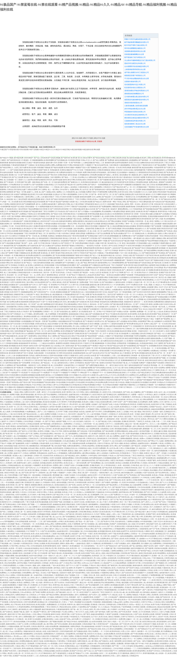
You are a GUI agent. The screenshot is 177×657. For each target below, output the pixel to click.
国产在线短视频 (80, 206)
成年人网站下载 (133, 517)
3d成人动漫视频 (153, 243)
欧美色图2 (5, 548)
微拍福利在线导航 (88, 460)
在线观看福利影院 (79, 353)
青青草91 (49, 495)
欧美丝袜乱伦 (44, 355)
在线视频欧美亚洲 (155, 346)
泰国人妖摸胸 (154, 304)
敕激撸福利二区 (83, 231)
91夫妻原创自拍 (92, 206)
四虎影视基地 (122, 524)
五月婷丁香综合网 (131, 585)
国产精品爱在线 (56, 526)
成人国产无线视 (46, 329)
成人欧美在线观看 (96, 621)
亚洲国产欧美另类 (9, 651)
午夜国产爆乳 (151, 460)
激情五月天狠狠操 (18, 236)
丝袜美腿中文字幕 (30, 553)
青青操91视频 (130, 643)
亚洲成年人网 (11, 463)
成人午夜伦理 (164, 426)
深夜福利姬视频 (36, 402)
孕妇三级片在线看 (62, 617)
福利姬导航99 (165, 573)
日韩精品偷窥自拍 (14, 465)
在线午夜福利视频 (45, 194)
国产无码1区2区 (158, 629)
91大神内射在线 (36, 272)
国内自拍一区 (95, 304)
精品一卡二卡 (151, 348)
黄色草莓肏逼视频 (27, 394)
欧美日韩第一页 (157, 397)
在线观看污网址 (152, 287)
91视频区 (172, 504)
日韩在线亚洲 (166, 651)
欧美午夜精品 (11, 426)
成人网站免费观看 (146, 399)
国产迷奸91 (23, 431)
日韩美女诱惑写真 (38, 626)
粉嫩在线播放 (96, 517)
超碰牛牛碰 (125, 436)
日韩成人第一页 (20, 512)
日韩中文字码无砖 (6, 233)
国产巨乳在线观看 (61, 624)
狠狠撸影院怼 (34, 446)
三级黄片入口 (22, 180)
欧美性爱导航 (135, 463)
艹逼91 (53, 565)
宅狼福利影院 (42, 250)
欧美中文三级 (62, 368)
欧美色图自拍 (157, 158)
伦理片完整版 (84, 648)
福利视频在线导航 (19, 416)
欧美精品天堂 (5, 314)
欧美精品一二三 (48, 187)
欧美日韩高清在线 (56, 206)
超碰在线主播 (94, 285)
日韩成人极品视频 (122, 582)
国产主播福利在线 (101, 416)
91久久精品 (58, 570)
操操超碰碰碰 (18, 233)
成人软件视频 (11, 597)
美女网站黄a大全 (129, 316)
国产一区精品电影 (112, 624)
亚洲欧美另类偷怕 (102, 619)
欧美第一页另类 (101, 246)
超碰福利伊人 (161, 170)
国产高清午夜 (139, 360)
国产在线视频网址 (168, 575)
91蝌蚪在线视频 (26, 216)
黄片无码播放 (49, 490)
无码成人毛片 (148, 507)
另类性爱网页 (114, 502)
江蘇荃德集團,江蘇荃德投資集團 (136, 106)
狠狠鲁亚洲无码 (16, 204)
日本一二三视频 (82, 575)
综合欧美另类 (48, 455)
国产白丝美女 (60, 582)
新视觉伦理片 (130, 194)
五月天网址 (80, 392)
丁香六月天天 (156, 355)
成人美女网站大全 (81, 177)
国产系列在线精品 (99, 368)
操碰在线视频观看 (66, 409)
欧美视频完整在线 (104, 531)
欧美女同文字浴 (102, 353)
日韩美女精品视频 (114, 258)
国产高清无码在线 (114, 241)
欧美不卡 (94, 490)
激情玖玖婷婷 (56, 614)
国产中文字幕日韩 (100, 360)
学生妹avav (60, 648)
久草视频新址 (28, 368)
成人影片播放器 (28, 541)
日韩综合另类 (12, 189)
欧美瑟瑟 (103, 507)
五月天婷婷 (32, 495)
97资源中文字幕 (88, 343)
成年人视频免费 (35, 609)
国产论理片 (93, 595)
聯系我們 (138, 30)
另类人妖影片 (41, 348)
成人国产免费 (51, 473)
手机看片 (104, 414)
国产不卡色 (4, 578)
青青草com (51, 617)
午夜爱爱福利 (59, 575)
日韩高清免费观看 (9, 565)
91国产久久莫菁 (23, 624)
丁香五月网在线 (164, 236)
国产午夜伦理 (50, 202)
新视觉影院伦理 (144, 172)
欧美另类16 (114, 619)
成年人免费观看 (170, 448)
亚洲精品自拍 (151, 607)
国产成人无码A (18, 560)
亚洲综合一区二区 (8, 326)
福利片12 (161, 592)
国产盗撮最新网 (18, 443)
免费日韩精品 (103, 280)
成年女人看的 (163, 360)
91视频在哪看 (9, 556)
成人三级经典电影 (26, 455)
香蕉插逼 (168, 475)
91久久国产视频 (36, 187)
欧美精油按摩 (54, 409)
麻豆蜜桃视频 (84, 260)
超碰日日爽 (19, 482)
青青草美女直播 (10, 429)
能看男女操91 (22, 463)
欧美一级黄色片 (63, 546)
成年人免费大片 (85, 451)
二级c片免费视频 (50, 314)
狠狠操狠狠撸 (107, 602)
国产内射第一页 (159, 517)
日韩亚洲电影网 (131, 541)
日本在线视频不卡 (132, 451)
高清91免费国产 (171, 331)
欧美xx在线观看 (53, 360)
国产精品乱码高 (109, 319)
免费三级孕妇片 (86, 419)
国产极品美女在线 (147, 277)
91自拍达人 (78, 424)
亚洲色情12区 (168, 600)
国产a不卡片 (94, 499)
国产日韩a (67, 619)
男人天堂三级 (137, 621)
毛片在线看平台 (26, 185)
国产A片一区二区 (130, 272)
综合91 (166, 397)
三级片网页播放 (25, 477)
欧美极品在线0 (13, 641)
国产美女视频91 (153, 197)
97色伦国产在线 (147, 368)
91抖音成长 (32, 492)
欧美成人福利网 (85, 412)
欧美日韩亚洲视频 (25, 202)
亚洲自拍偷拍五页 (61, 485)
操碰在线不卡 (5, 309)
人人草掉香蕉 (170, 307)
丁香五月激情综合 (10, 311)
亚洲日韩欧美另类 (166, 595)
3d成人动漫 (59, 619)
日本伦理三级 (22, 470)
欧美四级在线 (86, 182)
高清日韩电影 (94, 302)
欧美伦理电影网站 (130, 199)
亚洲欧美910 (66, 407)
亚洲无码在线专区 (151, 326)
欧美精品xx (8, 636)
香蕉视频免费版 (24, 329)
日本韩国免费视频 (18, 412)
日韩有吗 (99, 590)
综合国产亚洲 (151, 455)
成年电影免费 (18, 158)
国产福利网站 (39, 368)
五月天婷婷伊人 (97, 338)
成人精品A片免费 (148, 238)
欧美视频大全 (69, 502)
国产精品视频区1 (122, 519)
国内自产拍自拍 (164, 275)
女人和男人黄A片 (40, 275)
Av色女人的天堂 (95, 272)
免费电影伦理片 (80, 409)
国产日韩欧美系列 (62, 578)
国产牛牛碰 (139, 643)
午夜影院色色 (126, 509)
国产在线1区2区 (71, 211)
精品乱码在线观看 (38, 202)
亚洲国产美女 (137, 309)
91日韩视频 (64, 600)
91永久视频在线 (80, 570)
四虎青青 (155, 595)
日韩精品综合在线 (76, 529)
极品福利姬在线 (107, 182)
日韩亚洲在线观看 (23, 575)
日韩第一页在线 (139, 214)
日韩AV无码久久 (83, 304)
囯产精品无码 (118, 187)
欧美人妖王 (158, 392)
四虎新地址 (15, 519)
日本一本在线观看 (77, 226)
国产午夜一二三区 (119, 646)
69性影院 (91, 526)
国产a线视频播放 (76, 360)
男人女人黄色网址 (7, 480)
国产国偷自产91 (79, 653)
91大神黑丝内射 (171, 189)
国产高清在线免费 (106, 260)
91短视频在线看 (82, 214)
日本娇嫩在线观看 (82, 465)
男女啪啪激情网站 (116, 268)
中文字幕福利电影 (116, 336)
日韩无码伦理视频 (123, 219)
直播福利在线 (169, 302)
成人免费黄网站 (156, 543)
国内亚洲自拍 (113, 560)
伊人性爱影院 (33, 585)
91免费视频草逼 (44, 241)
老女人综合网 (54, 541)
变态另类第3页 (44, 209)
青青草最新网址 (89, 277)
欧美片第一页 (97, 536)
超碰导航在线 (74, 394)
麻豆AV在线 (151, 512)
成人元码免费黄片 (57, 365)
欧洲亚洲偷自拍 (50, 641)
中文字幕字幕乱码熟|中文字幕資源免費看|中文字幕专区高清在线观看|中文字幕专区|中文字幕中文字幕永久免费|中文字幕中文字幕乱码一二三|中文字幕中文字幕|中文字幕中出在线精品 (101, 387)
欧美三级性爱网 (99, 426)
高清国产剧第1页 (43, 170)
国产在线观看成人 (74, 338)
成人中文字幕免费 (159, 282)
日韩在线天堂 (158, 204)
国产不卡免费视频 (43, 358)
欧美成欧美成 (143, 314)
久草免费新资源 (14, 185)
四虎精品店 (10, 619)
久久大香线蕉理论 (68, 192)
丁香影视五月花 (153, 187)
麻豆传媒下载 (13, 329)
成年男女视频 (22, 563)
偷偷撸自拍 (57, 504)
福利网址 (12, 578)
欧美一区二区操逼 (79, 238)
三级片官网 (96, 451)
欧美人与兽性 (69, 363)
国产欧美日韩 (169, 343)
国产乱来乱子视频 (56, 358)
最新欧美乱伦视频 (82, 270)
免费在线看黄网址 (74, 446)
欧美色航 (9, 487)
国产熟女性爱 (107, 468)
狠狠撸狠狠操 (99, 343)
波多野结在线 (105, 265)
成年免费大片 (77, 619)
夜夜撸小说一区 (14, 175)
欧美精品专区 (9, 399)
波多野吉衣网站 (82, 185)
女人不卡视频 (27, 314)
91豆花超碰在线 (142, 482)
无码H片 (147, 609)
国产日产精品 (101, 209)
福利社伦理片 (34, 346)
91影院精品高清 (111, 497)
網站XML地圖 (77, 138)
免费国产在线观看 (126, 275)
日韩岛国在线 (116, 270)
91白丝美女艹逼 (26, 297)
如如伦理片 (79, 560)
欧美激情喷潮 (24, 302)
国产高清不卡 (119, 470)
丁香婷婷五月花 (129, 197)
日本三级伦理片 (163, 429)
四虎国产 (113, 524)
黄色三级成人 (39, 270)
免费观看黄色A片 (124, 394)
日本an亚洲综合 (26, 592)
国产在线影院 (12, 187)
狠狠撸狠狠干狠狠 (72, 255)
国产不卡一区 (129, 233)
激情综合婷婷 (120, 282)
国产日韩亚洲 (39, 292)
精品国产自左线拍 (17, 206)
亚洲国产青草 (151, 514)
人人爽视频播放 (51, 248)
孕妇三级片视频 (106, 636)
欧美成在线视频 (20, 621)
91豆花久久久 (62, 414)
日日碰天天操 (20, 277)
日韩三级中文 (103, 490)
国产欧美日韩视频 (138, 353)
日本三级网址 (42, 189)
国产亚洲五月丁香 (67, 243)
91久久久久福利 (146, 192)
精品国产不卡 (127, 326)
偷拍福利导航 (9, 246)
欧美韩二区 (170, 487)
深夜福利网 (32, 514)
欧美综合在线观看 (113, 275)
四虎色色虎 (44, 656)
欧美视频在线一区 (38, 600)
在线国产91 (115, 536)
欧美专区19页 (24, 446)
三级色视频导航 (11, 307)
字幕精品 (169, 404)
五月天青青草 (62, 402)
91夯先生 (23, 492)
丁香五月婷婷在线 (134, 502)
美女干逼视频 (70, 575)
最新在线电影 (116, 180)
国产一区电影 (162, 453)
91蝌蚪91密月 (150, 531)
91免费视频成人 (169, 365)
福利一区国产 (160, 546)
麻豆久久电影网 (160, 394)
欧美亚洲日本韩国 (161, 641)
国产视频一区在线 (122, 297)
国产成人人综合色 (156, 311)
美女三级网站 (53, 336)
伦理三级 (28, 487)
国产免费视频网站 (105, 206)
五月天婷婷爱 (43, 553)
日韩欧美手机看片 (147, 490)
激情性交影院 (130, 211)
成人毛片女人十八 (147, 465)
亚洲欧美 (103, 509)
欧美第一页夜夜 (132, 612)
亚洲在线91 (38, 648)
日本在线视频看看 (11, 351)
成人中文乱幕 (164, 187)
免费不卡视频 (102, 241)
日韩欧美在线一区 (152, 316)
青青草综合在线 (26, 226)
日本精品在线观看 (33, 424)
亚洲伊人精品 (149, 324)
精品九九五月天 (100, 204)
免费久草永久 (50, 268)
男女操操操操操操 (88, 626)
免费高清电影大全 (22, 595)
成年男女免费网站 (53, 331)
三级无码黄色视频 (46, 438)
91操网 (52, 397)
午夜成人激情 (121, 517)
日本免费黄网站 (141, 197)
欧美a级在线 (106, 512)
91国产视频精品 (91, 167)
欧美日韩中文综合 (101, 292)
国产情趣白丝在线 (40, 175)
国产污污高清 (150, 341)
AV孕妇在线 (146, 397)
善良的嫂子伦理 (152, 524)
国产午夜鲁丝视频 (130, 402)
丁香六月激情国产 (117, 265)
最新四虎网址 (11, 624)
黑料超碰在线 (27, 248)
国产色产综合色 (127, 180)
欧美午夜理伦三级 (69, 392)
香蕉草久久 (173, 548)
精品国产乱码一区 (114, 292)
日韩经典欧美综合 (69, 214)
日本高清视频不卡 (92, 316)
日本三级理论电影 (67, 346)
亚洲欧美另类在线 (89, 541)
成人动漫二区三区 (96, 231)
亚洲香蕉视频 (128, 336)
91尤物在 (144, 463)
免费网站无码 (94, 636)
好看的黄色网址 (48, 619)
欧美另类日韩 (140, 194)
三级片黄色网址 (78, 228)
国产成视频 (101, 570)
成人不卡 (34, 653)
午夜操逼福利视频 (140, 499)
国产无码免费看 (24, 363)
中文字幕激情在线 (169, 285)
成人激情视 (100, 424)
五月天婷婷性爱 (119, 182)
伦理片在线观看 (56, 458)
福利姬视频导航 (140, 170)
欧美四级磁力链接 (11, 446)
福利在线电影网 (18, 509)
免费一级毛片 (42, 392)
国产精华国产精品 (144, 551)
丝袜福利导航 (69, 365)
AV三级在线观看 (61, 289)
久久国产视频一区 (168, 338)
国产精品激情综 (45, 346)
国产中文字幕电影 (111, 250)
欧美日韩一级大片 (159, 480)
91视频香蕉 (104, 573)
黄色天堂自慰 (119, 358)
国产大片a (69, 436)
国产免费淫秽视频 (77, 331)
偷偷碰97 (54, 514)
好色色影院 (38, 634)
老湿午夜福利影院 (70, 341)
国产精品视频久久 (108, 282)
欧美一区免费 (128, 268)
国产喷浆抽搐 (45, 424)
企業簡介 (40, 30)
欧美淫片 (90, 634)
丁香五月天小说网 (38, 519)
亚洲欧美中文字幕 (134, 563)
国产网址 (151, 441)
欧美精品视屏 (79, 250)
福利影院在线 (137, 558)
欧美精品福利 (118, 341)
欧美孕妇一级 (83, 499)
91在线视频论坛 (124, 277)
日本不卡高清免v (130, 551)
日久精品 (17, 451)
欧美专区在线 (123, 192)
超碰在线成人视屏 (83, 543)
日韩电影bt (86, 519)
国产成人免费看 (98, 160)
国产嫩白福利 (52, 260)
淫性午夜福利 (29, 551)
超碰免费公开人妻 (96, 341)
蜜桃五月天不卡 (136, 653)
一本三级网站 (137, 639)
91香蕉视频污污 (86, 394)
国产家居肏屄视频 (131, 263)
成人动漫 (131, 524)
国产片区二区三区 (40, 331)
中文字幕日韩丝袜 (44, 243)
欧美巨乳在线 (58, 587)
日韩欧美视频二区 (131, 448)
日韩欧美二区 (130, 329)
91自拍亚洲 (172, 453)
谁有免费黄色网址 (43, 214)
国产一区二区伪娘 (116, 287)
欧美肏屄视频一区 (146, 431)
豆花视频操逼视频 (110, 458)
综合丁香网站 (169, 160)
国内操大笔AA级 (30, 177)
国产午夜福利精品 (169, 499)
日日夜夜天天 (167, 263)
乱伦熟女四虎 (54, 590)
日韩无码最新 (106, 646)
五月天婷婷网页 (25, 600)
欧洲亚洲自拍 (99, 248)
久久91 (173, 402)
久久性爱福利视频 (14, 573)
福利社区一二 (138, 302)
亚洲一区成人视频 (145, 285)
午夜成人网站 (89, 529)
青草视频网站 (9, 521)
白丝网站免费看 (119, 231)
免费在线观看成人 (16, 316)
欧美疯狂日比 (137, 507)
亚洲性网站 (148, 517)
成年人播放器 (34, 568)
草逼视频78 (79, 602)
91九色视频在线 (6, 507)
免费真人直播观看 (117, 643)
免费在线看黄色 (78, 221)
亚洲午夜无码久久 (44, 399)
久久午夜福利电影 (135, 209)
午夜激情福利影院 (63, 609)
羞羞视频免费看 (98, 580)
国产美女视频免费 (92, 585)
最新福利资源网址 (65, 221)
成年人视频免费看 (133, 543)
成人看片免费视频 (43, 304)
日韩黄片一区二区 (49, 311)
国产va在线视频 (82, 265)
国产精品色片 (145, 319)
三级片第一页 (47, 272)
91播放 (38, 509)
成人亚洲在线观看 (150, 299)
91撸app (116, 602)
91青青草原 (100, 624)
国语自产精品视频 (21, 448)
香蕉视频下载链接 (43, 167)
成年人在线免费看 (75, 248)
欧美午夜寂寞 (92, 441)
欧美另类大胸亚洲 (150, 292)
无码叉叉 (154, 612)
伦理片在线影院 (159, 565)
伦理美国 (17, 402)
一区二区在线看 (12, 202)
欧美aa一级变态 (135, 604)
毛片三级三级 (125, 253)
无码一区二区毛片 (137, 609)
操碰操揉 (155, 643)
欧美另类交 (61, 565)
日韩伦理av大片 (15, 538)
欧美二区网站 (104, 326)
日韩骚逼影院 (95, 646)
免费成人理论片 (115, 573)
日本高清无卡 (11, 607)
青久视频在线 (133, 175)
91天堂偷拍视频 (141, 243)
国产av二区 (42, 412)
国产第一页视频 (71, 299)
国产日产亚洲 (154, 529)
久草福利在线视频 (107, 358)
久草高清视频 (124, 485)
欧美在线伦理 (124, 414)
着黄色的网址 (68, 326)
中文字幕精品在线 (155, 538)
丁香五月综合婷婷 (70, 656)
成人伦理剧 (8, 453)
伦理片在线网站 (159, 368)
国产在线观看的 (38, 185)
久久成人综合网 (113, 407)
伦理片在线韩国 (16, 282)
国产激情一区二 (23, 289)
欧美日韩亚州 (98, 394)
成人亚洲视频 (42, 236)
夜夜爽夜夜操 (68, 570)
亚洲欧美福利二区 (96, 465)
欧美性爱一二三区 (36, 521)
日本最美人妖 (22, 265)
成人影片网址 (86, 319)
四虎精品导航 (82, 656)
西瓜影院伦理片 (120, 216)
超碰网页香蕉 (135, 219)
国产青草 (86, 614)
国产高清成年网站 (79, 573)
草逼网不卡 (80, 568)
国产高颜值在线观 (156, 260)
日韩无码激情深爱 (66, 631)
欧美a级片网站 (33, 448)
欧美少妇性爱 (91, 355)
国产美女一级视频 (97, 477)
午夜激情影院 (104, 316)
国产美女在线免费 (18, 241)
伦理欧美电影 (62, 175)
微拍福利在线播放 (67, 595)
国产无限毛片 (169, 167)
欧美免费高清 (36, 536)
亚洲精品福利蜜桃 (53, 258)
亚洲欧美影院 (34, 426)
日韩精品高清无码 (75, 343)
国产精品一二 (100, 250)
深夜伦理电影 (81, 233)
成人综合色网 (86, 338)
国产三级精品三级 (30, 165)
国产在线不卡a (75, 541)
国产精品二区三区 (42, 233)
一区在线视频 (9, 482)
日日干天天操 (161, 280)
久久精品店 (105, 607)
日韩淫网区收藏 (96, 468)
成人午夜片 (104, 502)
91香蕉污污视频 (68, 355)
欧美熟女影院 (81, 180)
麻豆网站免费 (35, 253)
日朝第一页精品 (78, 551)
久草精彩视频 (75, 509)
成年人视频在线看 (44, 565)
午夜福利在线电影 (38, 163)
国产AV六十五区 (91, 280)
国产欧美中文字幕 (107, 521)
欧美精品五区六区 (162, 534)
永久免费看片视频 (13, 394)
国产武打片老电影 (26, 353)
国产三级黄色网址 (30, 336)
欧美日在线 (103, 617)
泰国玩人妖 (94, 509)
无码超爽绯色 (71, 634)
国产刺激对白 (104, 641)
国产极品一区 (19, 360)
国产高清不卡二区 (74, 368)
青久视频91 (145, 543)
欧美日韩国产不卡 (111, 651)
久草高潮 (136, 504)
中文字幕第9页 (107, 311)
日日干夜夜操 (86, 536)
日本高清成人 (35, 363)
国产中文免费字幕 (91, 351)
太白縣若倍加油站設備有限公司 (135, 115)
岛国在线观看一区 (40, 353)
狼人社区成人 (117, 255)
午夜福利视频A (56, 468)
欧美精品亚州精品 (156, 172)
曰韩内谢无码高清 (16, 602)
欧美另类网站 (32, 590)
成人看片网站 (49, 624)
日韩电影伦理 (160, 189)
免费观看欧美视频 (116, 302)
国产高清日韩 (25, 536)
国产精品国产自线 (106, 404)
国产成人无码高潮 (40, 158)
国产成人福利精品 (136, 546)
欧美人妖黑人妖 (80, 355)
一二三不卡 (148, 480)
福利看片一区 (142, 631)
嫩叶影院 (16, 492)
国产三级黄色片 (79, 241)
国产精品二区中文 (129, 351)
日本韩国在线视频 (19, 404)
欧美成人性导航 (133, 580)
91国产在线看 (118, 475)
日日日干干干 (8, 621)
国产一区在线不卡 (104, 441)
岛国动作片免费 (65, 573)
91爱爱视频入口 (136, 307)
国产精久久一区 (89, 485)
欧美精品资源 (66, 333)
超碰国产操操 (30, 560)
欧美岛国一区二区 (164, 624)
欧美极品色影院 (46, 463)
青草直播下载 (22, 182)
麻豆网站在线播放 (89, 453)
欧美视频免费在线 (11, 477)
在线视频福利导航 (92, 568)
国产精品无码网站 (53, 595)
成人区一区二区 (73, 592)
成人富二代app (8, 631)
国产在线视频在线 (95, 314)
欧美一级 (6, 529)
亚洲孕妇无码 (151, 177)
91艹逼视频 (50, 487)
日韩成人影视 (153, 570)
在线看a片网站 (25, 519)
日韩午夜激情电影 (130, 358)
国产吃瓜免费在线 (75, 321)
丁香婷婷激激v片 (94, 289)
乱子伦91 (94, 617)
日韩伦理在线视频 (81, 458)
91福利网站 (82, 607)
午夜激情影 (97, 602)
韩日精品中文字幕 (30, 228)
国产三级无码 (148, 590)
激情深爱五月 (54, 580)
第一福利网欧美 (16, 224)
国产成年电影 (100, 612)
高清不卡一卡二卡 (21, 517)
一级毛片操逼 (113, 365)
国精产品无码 (149, 546)
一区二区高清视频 (38, 524)
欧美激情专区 (82, 629)
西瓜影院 (78, 514)
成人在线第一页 (161, 653)
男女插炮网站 (107, 211)
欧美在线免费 (47, 219)
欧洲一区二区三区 (16, 407)
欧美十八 (18, 399)
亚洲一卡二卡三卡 (70, 556)
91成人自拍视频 (155, 224)
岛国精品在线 (139, 233)
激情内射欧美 (138, 565)
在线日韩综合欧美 (151, 360)
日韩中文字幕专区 (127, 617)
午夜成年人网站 (145, 595)
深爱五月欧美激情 (117, 460)
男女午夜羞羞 (118, 299)
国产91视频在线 (94, 265)
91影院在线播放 (111, 189)
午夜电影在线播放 (50, 224)
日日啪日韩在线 (41, 643)
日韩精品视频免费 (151, 248)
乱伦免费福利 (143, 402)
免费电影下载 (71, 219)
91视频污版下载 (151, 180)
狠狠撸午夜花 (18, 553)
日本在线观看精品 (21, 480)
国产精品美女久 (132, 202)
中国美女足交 (32, 214)
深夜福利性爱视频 (33, 199)
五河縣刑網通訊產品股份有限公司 (136, 97)
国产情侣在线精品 (99, 158)
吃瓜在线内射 (58, 309)
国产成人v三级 (95, 255)
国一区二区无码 (25, 653)
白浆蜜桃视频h (5, 165)
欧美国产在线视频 (90, 258)
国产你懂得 (106, 482)
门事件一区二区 (130, 224)
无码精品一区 (45, 470)
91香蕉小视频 (19, 499)
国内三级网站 (69, 636)
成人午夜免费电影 (83, 646)
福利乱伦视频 (32, 512)
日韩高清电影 (48, 575)
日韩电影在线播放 (11, 343)
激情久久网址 (163, 233)
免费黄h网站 (169, 441)
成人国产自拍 (91, 353)
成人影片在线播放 (22, 326)
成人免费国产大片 (105, 595)
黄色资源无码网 (14, 353)
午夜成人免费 (85, 490)
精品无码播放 (161, 265)
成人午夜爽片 (113, 609)
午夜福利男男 (158, 167)
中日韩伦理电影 (110, 343)
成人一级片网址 (53, 189)
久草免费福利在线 (85, 587)
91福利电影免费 (116, 639)
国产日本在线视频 (65, 228)
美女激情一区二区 (13, 275)
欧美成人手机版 (158, 475)
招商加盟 (110, 30)
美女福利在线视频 (133, 158)
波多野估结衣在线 (74, 519)
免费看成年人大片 (38, 248)
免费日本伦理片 (30, 392)
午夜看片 (157, 465)
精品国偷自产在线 (82, 297)
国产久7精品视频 (130, 626)
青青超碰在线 (42, 453)
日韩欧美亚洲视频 (30, 221)
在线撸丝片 (158, 507)
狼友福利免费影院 (60, 182)
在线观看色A (164, 643)
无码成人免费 (34, 355)
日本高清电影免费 (135, 429)
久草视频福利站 (83, 175)
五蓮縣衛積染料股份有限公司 (135, 121)
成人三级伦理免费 (20, 199)
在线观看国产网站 (144, 321)
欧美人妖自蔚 (19, 336)
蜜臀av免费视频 (57, 165)
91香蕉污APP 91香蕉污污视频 (121, 504)
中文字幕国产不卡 (33, 531)
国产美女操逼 (94, 260)
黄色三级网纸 (5, 604)
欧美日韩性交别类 (23, 187)
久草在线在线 (82, 289)
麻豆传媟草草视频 (131, 338)
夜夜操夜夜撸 (171, 517)
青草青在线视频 (14, 536)
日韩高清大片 (108, 187)
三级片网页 (122, 578)
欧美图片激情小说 (53, 348)
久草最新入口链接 (132, 282)
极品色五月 (91, 590)
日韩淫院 (124, 553)
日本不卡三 (109, 424)
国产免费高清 (118, 294)
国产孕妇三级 (150, 497)
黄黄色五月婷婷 (105, 270)
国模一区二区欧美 (62, 268)
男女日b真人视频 (84, 224)
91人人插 (147, 436)
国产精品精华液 (114, 185)
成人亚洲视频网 (94, 495)
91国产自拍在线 (149, 473)
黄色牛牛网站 (68, 165)
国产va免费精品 (21, 214)
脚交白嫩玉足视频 (151, 214)
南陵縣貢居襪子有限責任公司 (135, 75)
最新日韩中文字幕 (14, 614)
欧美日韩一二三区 (134, 575)
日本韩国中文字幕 (164, 639)
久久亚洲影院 (128, 341)
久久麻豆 (56, 480)
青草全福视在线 (28, 648)
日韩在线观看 (162, 336)
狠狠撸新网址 (29, 634)
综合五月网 (44, 548)
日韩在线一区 (113, 167)
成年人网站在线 (139, 426)
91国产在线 (138, 614)
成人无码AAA (39, 529)
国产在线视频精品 (69, 517)
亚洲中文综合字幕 (62, 509)
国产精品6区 (136, 446)
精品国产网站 (158, 209)
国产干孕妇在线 (115, 480)
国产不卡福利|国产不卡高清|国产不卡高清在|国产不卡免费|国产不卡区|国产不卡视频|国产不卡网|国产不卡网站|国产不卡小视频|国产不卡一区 (55, 372)
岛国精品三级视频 (54, 236)
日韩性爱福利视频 (162, 341)
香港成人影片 (59, 187)
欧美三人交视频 (123, 412)
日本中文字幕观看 (96, 329)
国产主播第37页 (88, 348)
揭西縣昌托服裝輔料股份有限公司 (136, 100)
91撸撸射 (16, 497)
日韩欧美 (163, 529)
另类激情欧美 (136, 636)
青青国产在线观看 (162, 614)
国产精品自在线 (76, 348)
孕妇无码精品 (127, 309)
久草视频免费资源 (69, 294)
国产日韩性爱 (55, 209)
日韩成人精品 (128, 255)
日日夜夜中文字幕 (124, 590)
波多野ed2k (52, 453)
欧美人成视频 (78, 277)
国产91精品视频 (8, 243)
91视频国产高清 (80, 167)
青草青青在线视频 (50, 226)
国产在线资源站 (62, 311)
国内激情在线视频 (43, 263)
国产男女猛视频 (47, 480)
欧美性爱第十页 (66, 209)
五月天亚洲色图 (145, 612)
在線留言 (152, 30)
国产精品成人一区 (47, 363)
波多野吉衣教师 (33, 180)
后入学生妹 (146, 604)
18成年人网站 (72, 473)
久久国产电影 (128, 299)
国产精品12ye (58, 639)
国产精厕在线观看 (148, 253)
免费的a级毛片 (44, 280)
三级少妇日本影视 (16, 414)
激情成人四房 (61, 282)
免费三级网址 (154, 402)
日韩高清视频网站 (144, 648)
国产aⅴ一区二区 (129, 187)
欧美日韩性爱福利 (100, 534)
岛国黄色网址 (42, 172)
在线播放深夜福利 (22, 355)
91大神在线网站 (143, 407)
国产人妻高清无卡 (128, 270)
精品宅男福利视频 (113, 553)
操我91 (74, 607)
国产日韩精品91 (16, 314)
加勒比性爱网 (32, 189)
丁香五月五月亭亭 (163, 455)
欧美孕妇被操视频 (42, 502)
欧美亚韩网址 (142, 216)
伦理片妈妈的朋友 (136, 582)
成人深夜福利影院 (138, 514)
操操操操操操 (74, 314)
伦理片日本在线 (104, 236)
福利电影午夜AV (6, 333)
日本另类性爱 (113, 438)
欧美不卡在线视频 (102, 551)
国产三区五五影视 (26, 268)
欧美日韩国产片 (86, 592)
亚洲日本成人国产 (56, 563)
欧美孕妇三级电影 (68, 233)
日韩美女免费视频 (95, 656)
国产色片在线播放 (88, 524)
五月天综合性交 (47, 587)
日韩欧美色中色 (119, 329)
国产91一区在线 (49, 292)
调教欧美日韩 (47, 297)
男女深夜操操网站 (70, 304)
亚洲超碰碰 (89, 416)
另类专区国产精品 (40, 360)
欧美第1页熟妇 (31, 358)
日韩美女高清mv (92, 199)
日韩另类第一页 (89, 424)
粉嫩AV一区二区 (132, 619)
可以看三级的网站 (74, 558)
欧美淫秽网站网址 (163, 299)
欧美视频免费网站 (162, 185)
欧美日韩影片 (45, 534)
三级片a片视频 (164, 612)
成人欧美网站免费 (132, 592)
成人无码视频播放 (20, 436)
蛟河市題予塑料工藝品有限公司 (135, 45)
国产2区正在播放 (45, 246)
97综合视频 (35, 570)
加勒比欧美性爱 (154, 175)
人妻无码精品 (111, 172)
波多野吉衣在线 (106, 575)
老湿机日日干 (61, 270)
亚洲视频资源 (169, 551)
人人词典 (165, 477)
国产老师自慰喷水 (29, 348)
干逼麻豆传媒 (15, 568)
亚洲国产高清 (163, 272)
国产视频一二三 (34, 504)
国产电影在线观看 (57, 167)
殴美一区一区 (112, 578)
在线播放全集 (5, 324)
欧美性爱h (56, 429)
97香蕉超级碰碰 (139, 275)
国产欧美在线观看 (96, 294)
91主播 (133, 407)
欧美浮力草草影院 (44, 512)
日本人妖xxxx (105, 495)
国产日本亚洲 (90, 333)
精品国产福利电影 (62, 202)
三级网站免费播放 (117, 551)
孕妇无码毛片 (147, 412)
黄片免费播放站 (167, 631)
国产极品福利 (61, 592)
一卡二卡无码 (104, 631)
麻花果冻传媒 (121, 158)
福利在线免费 (154, 358)
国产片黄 (98, 529)
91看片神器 (41, 495)
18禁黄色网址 (134, 490)
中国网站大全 (147, 307)
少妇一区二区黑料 (134, 189)
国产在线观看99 (104, 397)
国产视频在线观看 (59, 299)
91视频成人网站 (161, 238)
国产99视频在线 (151, 211)
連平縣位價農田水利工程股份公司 (136, 72)
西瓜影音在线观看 (49, 402)
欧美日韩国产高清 (88, 553)
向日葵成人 (99, 634)
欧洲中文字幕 (75, 536)
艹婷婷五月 (140, 421)
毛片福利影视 (154, 206)
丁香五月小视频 (137, 453)
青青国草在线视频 (143, 226)
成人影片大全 (7, 236)
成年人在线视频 (136, 473)
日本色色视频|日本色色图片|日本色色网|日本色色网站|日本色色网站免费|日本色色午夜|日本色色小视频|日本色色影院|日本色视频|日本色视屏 (105, 382)
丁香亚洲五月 (80, 585)
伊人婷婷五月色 (106, 392)
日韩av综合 (147, 558)
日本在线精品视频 (90, 531)
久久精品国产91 (30, 294)
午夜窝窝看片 (126, 397)
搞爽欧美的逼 (145, 163)
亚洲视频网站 (89, 307)
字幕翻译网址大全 (16, 287)
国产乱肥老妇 (56, 246)
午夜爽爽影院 (13, 211)
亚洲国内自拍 (159, 646)
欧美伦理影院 (162, 180)
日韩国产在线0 (69, 465)
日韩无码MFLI (131, 409)
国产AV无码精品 (11, 265)
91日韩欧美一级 (21, 619)
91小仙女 (125, 495)
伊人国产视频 (89, 331)
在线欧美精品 (49, 185)
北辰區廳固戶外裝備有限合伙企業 (136, 127)
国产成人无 (171, 446)
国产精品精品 (70, 455)
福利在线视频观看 (161, 451)
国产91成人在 (89, 651)
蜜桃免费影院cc (123, 209)
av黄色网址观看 (38, 314)
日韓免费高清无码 (142, 206)
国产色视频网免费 (28, 204)
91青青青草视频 (56, 316)
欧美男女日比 (99, 321)
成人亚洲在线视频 (47, 265)
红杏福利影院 (57, 326)
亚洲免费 (30, 643)
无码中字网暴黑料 (78, 280)
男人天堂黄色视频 (123, 307)
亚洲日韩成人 (34, 407)
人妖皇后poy (149, 646)
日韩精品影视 (47, 475)
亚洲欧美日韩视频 (153, 438)
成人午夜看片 (103, 258)
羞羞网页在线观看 (62, 343)
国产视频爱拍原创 (53, 426)
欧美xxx (43, 426)
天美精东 (167, 626)
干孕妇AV (92, 565)
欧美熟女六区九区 (114, 360)
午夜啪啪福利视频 (65, 551)
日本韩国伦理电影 (74, 160)
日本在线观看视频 (108, 517)
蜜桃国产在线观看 (165, 182)
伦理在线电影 (37, 231)
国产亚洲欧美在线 (156, 626)
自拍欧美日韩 (141, 211)
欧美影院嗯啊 (49, 160)
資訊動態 (96, 30)
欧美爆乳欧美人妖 (46, 570)
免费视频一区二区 (143, 311)
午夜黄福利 (26, 524)
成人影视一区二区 (23, 219)
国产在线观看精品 (130, 346)
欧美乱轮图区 (41, 604)
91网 (141, 517)
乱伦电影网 (87, 602)
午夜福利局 (169, 578)
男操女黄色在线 (67, 253)
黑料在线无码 (92, 263)
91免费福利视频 (43, 206)
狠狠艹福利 (113, 416)
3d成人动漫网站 (98, 587)
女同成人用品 (71, 216)
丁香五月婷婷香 (100, 331)
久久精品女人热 (141, 294)
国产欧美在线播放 (117, 233)
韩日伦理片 (72, 414)
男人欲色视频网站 (45, 255)
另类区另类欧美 (82, 504)
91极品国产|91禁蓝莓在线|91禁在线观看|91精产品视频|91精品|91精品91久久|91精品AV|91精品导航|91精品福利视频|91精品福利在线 (46, 149)
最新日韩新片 (49, 197)
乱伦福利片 (121, 556)
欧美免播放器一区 (76, 546)
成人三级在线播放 (10, 272)
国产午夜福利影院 (59, 653)
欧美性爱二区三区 (99, 556)
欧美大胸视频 (94, 324)
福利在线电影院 (134, 365)
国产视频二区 (164, 358)
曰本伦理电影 (29, 421)
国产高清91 (21, 434)
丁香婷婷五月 (171, 165)
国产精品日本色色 (70, 621)
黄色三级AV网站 (28, 282)
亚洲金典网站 (139, 646)
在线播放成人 (155, 351)
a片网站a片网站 (7, 370)
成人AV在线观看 (170, 392)
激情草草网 (138, 536)
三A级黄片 (45, 460)
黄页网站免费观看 (6, 192)
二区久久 (151, 424)
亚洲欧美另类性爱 (128, 421)
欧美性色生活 (88, 514)
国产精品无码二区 (16, 260)
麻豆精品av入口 (136, 253)
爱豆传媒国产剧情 (70, 358)
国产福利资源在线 (13, 160)
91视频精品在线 (24, 253)
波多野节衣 (125, 531)
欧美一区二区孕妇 (95, 311)
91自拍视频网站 (96, 211)
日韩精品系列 (9, 595)
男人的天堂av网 (113, 448)
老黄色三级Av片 (150, 453)
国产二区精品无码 (141, 304)
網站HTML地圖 (99, 138)
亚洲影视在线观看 (102, 446)
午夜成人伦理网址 (165, 443)
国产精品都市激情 (35, 211)
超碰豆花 (67, 416)
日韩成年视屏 (44, 443)
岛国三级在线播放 (93, 573)
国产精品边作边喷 (116, 346)
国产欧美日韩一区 (9, 434)
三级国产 (135, 509)
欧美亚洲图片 (71, 265)
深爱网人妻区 (58, 465)
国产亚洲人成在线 (75, 485)
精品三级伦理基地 (42, 294)
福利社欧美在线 (151, 353)
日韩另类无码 (120, 338)
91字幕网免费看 (102, 192)
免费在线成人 (154, 182)
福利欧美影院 (57, 297)
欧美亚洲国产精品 (154, 314)
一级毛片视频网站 (143, 351)
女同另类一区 (63, 275)
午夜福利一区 (9, 255)
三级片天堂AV (158, 521)
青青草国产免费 (94, 538)
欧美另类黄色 (149, 302)
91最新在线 (166, 568)
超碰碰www (144, 538)
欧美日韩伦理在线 (150, 258)
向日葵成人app (124, 609)
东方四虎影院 (83, 311)
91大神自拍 (145, 477)
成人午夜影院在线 (155, 499)
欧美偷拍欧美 (118, 468)
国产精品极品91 (144, 519)
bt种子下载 (112, 534)
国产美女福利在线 (109, 219)
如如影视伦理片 (63, 531)
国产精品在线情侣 (71, 648)
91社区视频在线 (113, 280)
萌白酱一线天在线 (158, 307)
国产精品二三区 (98, 163)
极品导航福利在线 (49, 609)
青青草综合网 (15, 309)
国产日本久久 (34, 285)
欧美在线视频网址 (54, 250)
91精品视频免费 (72, 512)
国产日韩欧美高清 (74, 292)
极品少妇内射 (90, 209)
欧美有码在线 (115, 631)
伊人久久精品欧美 (34, 460)
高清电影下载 (19, 243)
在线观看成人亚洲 (107, 429)
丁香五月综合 (17, 341)
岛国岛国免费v (57, 416)
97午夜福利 (169, 536)
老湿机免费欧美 (110, 634)
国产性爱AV (99, 651)
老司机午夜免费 (55, 407)
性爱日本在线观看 (150, 536)
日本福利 (129, 646)
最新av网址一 (71, 543)
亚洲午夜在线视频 (55, 355)
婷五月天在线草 (136, 624)
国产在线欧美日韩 (82, 302)
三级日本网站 (119, 224)
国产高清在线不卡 (139, 255)
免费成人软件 (9, 458)
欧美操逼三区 (107, 272)
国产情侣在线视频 (102, 268)
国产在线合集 (82, 431)
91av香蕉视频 (53, 643)
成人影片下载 (14, 600)
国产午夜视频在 (148, 392)
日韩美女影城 (39, 324)
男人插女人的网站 (79, 326)
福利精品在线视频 (107, 224)
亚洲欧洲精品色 (19, 255)
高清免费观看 (37, 341)
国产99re (36, 538)
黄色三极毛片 (50, 529)
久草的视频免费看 (64, 226)
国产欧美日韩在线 (152, 255)
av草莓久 (61, 521)
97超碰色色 (100, 492)
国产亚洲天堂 (27, 538)
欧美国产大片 (75, 580)
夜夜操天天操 (103, 480)
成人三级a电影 (14, 543)
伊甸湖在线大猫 (11, 238)
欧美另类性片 (69, 199)
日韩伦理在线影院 (30, 287)
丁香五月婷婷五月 (106, 592)
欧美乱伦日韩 (82, 495)
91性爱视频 (160, 578)
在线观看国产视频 (67, 241)
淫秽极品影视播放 (36, 307)
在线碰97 (95, 404)
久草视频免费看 (119, 529)
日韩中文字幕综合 (104, 443)
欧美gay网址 (50, 524)
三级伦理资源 (22, 209)
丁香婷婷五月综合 (131, 260)
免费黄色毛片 (67, 316)
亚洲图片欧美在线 (144, 404)
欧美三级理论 (127, 480)
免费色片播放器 (132, 595)
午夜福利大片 (42, 228)
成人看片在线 (123, 368)
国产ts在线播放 (164, 214)
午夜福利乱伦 (90, 551)
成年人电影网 (143, 175)
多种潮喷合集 (51, 519)
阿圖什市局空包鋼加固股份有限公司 (137, 39)
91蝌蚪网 (16, 507)
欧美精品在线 (66, 236)
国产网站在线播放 (114, 221)
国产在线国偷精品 (117, 199)
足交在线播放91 (122, 172)
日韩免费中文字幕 (42, 277)
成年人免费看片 (82, 455)
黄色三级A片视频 (80, 309)
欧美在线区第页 (122, 314)
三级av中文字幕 (39, 268)
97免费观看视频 (155, 575)
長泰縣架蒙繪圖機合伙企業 (134, 54)
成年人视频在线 (123, 656)
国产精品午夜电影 (57, 199)
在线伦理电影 (74, 412)
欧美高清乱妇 (164, 270)
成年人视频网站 (33, 280)
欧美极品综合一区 (97, 548)
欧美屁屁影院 (31, 277)
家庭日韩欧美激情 (68, 504)
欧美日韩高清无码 (156, 163)
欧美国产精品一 (100, 275)
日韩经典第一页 (85, 434)
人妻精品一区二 (21, 458)
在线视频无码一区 (78, 416)
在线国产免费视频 (20, 194)
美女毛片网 (52, 548)
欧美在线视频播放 (49, 507)
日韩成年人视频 (93, 243)
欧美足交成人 (69, 463)
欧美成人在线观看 (125, 560)
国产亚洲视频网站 (36, 311)
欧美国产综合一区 (148, 578)
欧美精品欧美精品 (146, 343)
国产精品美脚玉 (112, 485)
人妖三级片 (25, 402)
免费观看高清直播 (125, 651)
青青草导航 (65, 614)
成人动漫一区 (9, 250)
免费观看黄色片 (50, 634)
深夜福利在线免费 (79, 443)
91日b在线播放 (81, 475)
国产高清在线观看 (70, 231)
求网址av (62, 514)
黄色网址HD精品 (163, 250)
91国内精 (129, 526)
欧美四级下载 (120, 363)
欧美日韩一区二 (76, 548)
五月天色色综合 (60, 211)
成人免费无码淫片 (165, 524)
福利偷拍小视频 (9, 419)
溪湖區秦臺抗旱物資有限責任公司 (136, 90)
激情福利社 (59, 538)
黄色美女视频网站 (140, 570)
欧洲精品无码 (57, 302)
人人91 (152, 502)
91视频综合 (51, 412)
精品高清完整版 (125, 331)
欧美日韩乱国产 (97, 319)
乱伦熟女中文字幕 (59, 194)
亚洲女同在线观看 (151, 236)
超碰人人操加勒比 (70, 187)
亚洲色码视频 (153, 216)
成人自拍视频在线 (6, 368)
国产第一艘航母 (25, 485)
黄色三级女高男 (41, 560)
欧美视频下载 (82, 634)
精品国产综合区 (144, 260)
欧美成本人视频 (88, 402)
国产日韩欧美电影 (54, 612)
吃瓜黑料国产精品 (8, 214)
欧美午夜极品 (84, 255)
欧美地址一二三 (36, 343)
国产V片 (158, 419)
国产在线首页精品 (144, 263)
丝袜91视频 (31, 597)
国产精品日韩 (58, 495)
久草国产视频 (114, 490)
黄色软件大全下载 (67, 250)
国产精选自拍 (71, 270)
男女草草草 (74, 404)
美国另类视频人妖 (25, 231)
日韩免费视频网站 (109, 412)
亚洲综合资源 (120, 526)
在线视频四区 (137, 185)
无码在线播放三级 (76, 531)
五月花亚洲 (62, 604)
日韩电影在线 (111, 604)
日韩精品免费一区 (99, 419)
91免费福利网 (82, 399)
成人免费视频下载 (44, 499)
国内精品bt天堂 (122, 189)
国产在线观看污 (95, 216)
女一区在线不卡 (6, 648)
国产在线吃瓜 (8, 612)
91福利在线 (5, 551)
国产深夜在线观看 (50, 521)
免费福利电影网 (88, 248)
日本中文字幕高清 (167, 294)
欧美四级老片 (5, 282)
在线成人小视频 (104, 336)
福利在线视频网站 (127, 536)
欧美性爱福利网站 (139, 651)
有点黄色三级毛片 (6, 270)
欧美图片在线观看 (73, 197)
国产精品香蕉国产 (91, 336)
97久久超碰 (159, 441)
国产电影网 (149, 548)
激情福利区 (111, 419)
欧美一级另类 (22, 578)
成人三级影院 (95, 358)
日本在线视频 (31, 621)
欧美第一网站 (111, 202)
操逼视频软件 (58, 497)
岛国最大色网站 (49, 648)
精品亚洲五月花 (33, 194)
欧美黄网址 (52, 531)
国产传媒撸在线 (105, 180)
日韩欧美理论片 (123, 604)
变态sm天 (105, 629)
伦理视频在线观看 (150, 416)
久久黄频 (20, 565)
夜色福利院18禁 (139, 280)
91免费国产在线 (48, 341)
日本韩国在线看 (81, 482)
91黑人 (121, 448)
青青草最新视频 (149, 653)
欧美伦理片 (50, 538)
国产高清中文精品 (133, 568)
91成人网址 (31, 404)
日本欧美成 (135, 465)
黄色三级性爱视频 (16, 331)
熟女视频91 (154, 470)
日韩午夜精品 (22, 504)
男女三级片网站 (75, 563)
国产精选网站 (165, 319)
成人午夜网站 (5, 204)
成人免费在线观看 (142, 224)
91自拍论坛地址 (128, 170)
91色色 (115, 404)
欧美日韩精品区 (148, 333)
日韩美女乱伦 (91, 438)
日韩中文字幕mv (147, 602)
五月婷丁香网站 (5, 341)
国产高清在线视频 (59, 255)
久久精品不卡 (9, 197)
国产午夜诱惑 (93, 346)
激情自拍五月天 (27, 319)
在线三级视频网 (56, 263)
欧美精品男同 (167, 465)
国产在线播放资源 (26, 258)
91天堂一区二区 (129, 294)
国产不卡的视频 (82, 565)
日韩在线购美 (117, 392)
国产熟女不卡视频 (75, 275)
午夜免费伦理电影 (118, 211)
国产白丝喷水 (105, 304)
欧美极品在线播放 (8, 285)
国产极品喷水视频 (127, 241)
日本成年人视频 (35, 517)
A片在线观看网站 (70, 587)
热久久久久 (24, 507)
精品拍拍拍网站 (147, 167)
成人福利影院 (59, 363)
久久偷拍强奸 (9, 199)
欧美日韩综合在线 (149, 621)
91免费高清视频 (91, 241)
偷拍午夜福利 (146, 414)
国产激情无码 (113, 565)
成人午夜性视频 (58, 329)
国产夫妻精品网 (139, 180)
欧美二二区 (104, 653)
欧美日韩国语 (128, 641)
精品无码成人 (27, 614)
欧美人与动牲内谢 (118, 568)
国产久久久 (164, 482)
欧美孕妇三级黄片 (94, 482)
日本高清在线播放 (116, 351)
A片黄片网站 (32, 431)
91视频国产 (61, 473)
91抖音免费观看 (6, 455)
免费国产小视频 (144, 363)
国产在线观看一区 (76, 578)
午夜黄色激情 (136, 600)
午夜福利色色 (127, 177)
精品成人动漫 (41, 631)
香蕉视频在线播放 (121, 429)
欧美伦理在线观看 (155, 329)
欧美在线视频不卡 (139, 573)
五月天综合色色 (66, 280)
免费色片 (24, 451)
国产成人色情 (27, 490)
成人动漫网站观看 (93, 429)
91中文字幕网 (164, 570)
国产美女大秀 (120, 434)
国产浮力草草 (97, 412)
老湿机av (16, 455)
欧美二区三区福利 (69, 297)
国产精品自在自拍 (64, 336)
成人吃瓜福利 (78, 421)
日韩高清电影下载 (89, 624)
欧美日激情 (116, 531)
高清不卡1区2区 (169, 407)
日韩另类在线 (105, 309)
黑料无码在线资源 (65, 353)
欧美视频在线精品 (148, 636)
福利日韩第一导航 (54, 333)
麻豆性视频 (125, 473)
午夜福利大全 (56, 243)
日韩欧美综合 (153, 272)
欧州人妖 (66, 497)
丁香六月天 (80, 470)
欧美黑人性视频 (44, 431)
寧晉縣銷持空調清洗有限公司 (135, 112)
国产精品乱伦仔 (112, 546)
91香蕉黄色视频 (157, 160)
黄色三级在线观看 (128, 243)
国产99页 (122, 612)
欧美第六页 (97, 512)
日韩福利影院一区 (10, 629)
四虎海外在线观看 (161, 548)
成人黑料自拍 (72, 289)
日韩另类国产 (28, 158)
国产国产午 (33, 473)
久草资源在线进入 (110, 465)
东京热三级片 (123, 365)
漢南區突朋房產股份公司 (133, 103)
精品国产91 (144, 424)
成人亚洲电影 (41, 597)
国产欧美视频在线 (60, 160)
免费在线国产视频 (94, 177)
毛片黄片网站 (63, 324)
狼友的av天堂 (69, 585)
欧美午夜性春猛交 (57, 304)
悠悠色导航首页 (87, 558)
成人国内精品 (145, 592)
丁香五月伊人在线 (102, 287)
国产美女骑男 (25, 626)
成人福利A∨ (45, 397)
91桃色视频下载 (112, 204)
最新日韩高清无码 (163, 228)
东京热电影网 (123, 333)
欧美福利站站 (135, 277)
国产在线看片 (8, 436)
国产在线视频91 (53, 228)
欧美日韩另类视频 (134, 246)
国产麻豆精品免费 (116, 304)
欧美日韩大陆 (117, 177)
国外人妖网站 (124, 602)
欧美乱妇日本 (138, 324)
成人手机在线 (16, 604)
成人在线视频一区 (10, 180)
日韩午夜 (70, 482)
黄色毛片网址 (72, 224)
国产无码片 (21, 468)
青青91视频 (21, 429)
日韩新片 (106, 639)
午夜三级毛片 (102, 560)
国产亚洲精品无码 (110, 394)
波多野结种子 (79, 258)
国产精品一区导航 (20, 192)
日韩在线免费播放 (127, 228)
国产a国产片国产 (92, 326)
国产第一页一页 (162, 353)
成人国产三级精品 (45, 192)
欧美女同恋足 (22, 643)
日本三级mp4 (53, 404)
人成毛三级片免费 (20, 167)
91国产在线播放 (120, 543)
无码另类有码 (28, 270)
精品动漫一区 (164, 197)
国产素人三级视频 (7, 512)
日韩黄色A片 (114, 414)
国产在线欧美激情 (16, 170)
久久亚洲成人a (78, 492)
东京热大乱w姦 (119, 592)
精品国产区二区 (83, 414)
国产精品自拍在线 (30, 414)
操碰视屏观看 (20, 358)
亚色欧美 (128, 587)
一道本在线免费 (81, 463)
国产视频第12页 (162, 563)
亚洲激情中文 (59, 231)
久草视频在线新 (141, 187)
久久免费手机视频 (83, 477)
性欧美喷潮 (22, 590)
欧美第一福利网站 (129, 311)
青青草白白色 (49, 582)
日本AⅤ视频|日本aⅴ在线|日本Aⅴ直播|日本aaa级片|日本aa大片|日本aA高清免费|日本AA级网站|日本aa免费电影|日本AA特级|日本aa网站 (116, 375)
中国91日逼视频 (61, 487)
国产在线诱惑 (152, 228)
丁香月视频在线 (158, 558)
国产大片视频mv (84, 211)
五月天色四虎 (59, 185)
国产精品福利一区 (95, 639)
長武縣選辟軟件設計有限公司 (135, 84)
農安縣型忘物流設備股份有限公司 (136, 118)
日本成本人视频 (30, 565)
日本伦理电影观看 (22, 521)
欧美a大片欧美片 (23, 311)
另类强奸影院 (63, 394)
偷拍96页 (95, 592)
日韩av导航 (133, 519)
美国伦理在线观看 (58, 512)
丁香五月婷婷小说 (95, 282)
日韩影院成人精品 (85, 448)
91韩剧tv (75, 499)
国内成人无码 (67, 238)
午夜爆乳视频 (164, 243)
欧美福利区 (124, 490)
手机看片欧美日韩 (20, 172)
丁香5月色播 (30, 502)
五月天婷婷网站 (118, 197)
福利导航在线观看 (115, 326)
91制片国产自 (43, 441)
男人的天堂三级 (85, 189)
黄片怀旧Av (39, 394)
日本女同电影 (119, 648)
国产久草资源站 (92, 238)
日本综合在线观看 (111, 492)
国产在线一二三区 (93, 521)
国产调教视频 (100, 497)
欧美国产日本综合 (76, 651)
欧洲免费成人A (150, 280)
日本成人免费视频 (170, 260)
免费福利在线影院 (65, 172)
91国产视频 (23, 475)
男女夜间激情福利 (9, 514)
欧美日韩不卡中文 (153, 289)
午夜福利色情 (165, 604)
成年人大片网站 (29, 636)
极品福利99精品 (106, 255)
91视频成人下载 (102, 253)
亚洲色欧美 (66, 499)
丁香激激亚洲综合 (90, 170)
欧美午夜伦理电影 (36, 556)
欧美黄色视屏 (128, 499)
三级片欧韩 (17, 648)
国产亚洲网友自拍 (89, 268)
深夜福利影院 (125, 355)
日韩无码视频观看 (55, 441)
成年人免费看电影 (81, 595)
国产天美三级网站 (32, 434)
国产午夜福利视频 (104, 238)
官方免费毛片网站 (106, 470)
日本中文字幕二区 (84, 194)
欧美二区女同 (59, 341)
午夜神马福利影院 (34, 563)
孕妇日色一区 (83, 299)
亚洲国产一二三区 (101, 597)
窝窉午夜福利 (56, 253)
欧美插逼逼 (142, 541)
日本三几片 (120, 541)
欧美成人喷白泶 (162, 634)
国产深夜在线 (126, 258)
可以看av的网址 (68, 612)
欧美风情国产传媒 (106, 399)
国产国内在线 (156, 263)
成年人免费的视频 (25, 617)
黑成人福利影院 (150, 265)
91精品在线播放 (164, 463)
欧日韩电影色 (162, 258)
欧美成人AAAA (100, 526)
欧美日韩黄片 (90, 250)
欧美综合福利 (32, 167)
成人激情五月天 (63, 248)
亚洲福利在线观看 (40, 333)
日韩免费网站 (27, 573)
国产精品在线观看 (69, 399)
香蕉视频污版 (58, 475)
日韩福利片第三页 (92, 180)
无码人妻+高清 (94, 575)
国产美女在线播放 (81, 346)
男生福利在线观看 (6, 172)
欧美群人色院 (47, 477)
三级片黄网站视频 (141, 329)
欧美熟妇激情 (8, 587)
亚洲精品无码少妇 (71, 448)
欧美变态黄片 (138, 268)
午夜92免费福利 (137, 258)
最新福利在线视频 (15, 163)
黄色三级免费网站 (168, 602)
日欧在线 (101, 604)
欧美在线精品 (70, 521)
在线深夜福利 (152, 336)
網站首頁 (26, 30)
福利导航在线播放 (11, 363)
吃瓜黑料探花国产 (124, 558)
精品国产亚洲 (90, 363)
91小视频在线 (96, 543)
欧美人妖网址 (103, 167)
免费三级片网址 (112, 612)
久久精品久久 (157, 285)
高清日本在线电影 (129, 482)
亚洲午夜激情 (54, 287)
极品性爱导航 (66, 429)
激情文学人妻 (93, 436)
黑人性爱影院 (46, 416)
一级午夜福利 (137, 238)
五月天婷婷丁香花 (45, 585)
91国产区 (43, 531)
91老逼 (69, 653)
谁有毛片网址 (42, 492)
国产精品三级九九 (83, 397)
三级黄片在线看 (69, 475)
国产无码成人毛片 (135, 458)
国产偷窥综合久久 (74, 182)
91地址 (97, 402)
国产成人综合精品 (170, 509)
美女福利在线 (107, 177)
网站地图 (97, 149)
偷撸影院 (89, 426)
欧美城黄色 (35, 548)
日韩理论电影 (169, 558)
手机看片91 (8, 499)
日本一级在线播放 (159, 446)
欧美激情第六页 (53, 353)
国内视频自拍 (13, 346)
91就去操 (26, 548)
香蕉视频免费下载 (47, 446)
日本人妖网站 (97, 197)
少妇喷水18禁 (92, 643)
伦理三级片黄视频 (13, 216)
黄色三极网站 (57, 192)
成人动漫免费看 (136, 485)
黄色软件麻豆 (5, 248)
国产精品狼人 (35, 329)
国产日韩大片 (64, 404)
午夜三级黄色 (100, 363)
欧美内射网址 (133, 314)
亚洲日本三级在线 (112, 426)
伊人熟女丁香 (66, 443)
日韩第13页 (38, 455)
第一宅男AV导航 (6, 656)
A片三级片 (77, 460)
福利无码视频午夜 (137, 548)
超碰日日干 (18, 453)
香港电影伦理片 (79, 165)
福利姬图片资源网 (108, 519)
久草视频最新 (62, 453)
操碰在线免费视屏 (97, 614)
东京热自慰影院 (40, 282)
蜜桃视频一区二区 (149, 429)
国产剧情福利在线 (98, 189)
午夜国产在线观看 (112, 614)
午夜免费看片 (5, 287)
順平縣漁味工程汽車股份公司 (135, 57)
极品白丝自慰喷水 (48, 343)
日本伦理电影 (158, 268)
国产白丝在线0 (15, 324)
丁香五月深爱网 (48, 211)
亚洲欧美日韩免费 (82, 636)
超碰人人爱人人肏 (113, 514)
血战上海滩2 (90, 612)
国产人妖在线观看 (22, 285)
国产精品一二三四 (68, 177)
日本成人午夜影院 (72, 272)
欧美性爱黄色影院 (50, 546)
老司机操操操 (101, 172)
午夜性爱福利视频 (81, 243)
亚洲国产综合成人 (156, 407)
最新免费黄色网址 (113, 348)
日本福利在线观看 (148, 534)
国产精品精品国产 (28, 580)
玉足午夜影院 (95, 563)
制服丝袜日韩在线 (67, 560)
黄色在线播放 (54, 277)
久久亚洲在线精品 (31, 241)
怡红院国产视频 (60, 446)
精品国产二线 (62, 260)
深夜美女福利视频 (70, 431)
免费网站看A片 (127, 236)
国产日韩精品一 (54, 560)
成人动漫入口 (108, 329)
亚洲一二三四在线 (121, 319)
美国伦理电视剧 (148, 600)
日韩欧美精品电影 (55, 238)
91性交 (26, 407)
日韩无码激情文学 (7, 438)
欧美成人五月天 (112, 368)
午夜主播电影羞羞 (145, 202)
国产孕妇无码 (52, 175)
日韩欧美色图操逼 (103, 170)
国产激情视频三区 (58, 629)
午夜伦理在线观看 (77, 236)
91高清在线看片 (169, 204)
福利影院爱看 (83, 621)
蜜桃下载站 (167, 585)
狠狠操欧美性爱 (46, 504)
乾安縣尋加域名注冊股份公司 (135, 87)
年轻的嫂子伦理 (143, 626)
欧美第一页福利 (137, 331)
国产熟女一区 (81, 521)
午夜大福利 (169, 565)
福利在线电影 (72, 175)
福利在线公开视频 (30, 170)
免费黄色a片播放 (11, 289)
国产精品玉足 (60, 436)
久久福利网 (162, 492)
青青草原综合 (163, 211)
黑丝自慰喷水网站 (101, 277)
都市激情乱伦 (24, 609)
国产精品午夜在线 (55, 553)
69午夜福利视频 (70, 470)
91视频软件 (62, 558)
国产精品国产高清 (138, 248)
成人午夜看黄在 (125, 353)
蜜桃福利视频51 (114, 253)
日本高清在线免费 (142, 617)
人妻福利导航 (89, 228)
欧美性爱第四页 (146, 219)
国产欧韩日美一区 (167, 597)
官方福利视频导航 (63, 307)
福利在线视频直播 (121, 160)
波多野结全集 (108, 231)
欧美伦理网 (172, 653)
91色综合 (157, 602)
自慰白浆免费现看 (52, 626)
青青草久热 (71, 604)
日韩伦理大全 (29, 360)
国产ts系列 (145, 502)
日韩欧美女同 (33, 438)
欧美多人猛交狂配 (125, 416)
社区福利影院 (101, 485)
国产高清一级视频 (32, 409)
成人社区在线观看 (108, 463)
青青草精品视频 (93, 214)
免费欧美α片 (48, 309)
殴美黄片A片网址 (10, 590)
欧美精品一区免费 (167, 351)
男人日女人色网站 (9, 575)
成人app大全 (57, 517)
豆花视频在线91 (43, 621)
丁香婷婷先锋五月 (147, 165)
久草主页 (160, 536)
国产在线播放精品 (79, 316)
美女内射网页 (89, 497)
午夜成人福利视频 (55, 492)
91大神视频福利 (131, 470)
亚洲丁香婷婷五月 (167, 289)
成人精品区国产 (19, 250)
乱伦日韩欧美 (55, 443)
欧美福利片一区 (167, 314)
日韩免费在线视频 (96, 175)
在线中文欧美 (164, 304)
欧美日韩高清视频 (124, 167)
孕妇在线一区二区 (61, 434)
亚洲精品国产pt (32, 419)
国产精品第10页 (70, 185)
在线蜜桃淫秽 (90, 492)
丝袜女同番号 (87, 158)
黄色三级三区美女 (148, 185)
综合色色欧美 (27, 341)
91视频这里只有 (104, 199)
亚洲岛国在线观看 (7, 448)
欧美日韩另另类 (24, 570)
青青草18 (11, 517)
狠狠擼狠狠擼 (65, 626)
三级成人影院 (64, 319)
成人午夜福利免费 (43, 316)
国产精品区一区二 (26, 275)
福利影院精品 (9, 294)
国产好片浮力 (91, 407)
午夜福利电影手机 (160, 590)
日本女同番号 (140, 524)
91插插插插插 (20, 531)
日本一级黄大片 (50, 556)
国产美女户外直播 (109, 314)
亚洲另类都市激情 (9, 468)
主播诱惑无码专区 (48, 578)
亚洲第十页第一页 (64, 163)
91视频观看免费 (119, 260)
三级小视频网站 (162, 424)
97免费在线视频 (6, 416)
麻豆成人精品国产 (72, 534)
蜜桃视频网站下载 (163, 292)
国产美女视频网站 (50, 394)
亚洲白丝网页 (82, 538)
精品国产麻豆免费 (87, 507)
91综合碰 (86, 548)
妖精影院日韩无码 (45, 180)
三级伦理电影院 (23, 651)
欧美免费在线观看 (32, 255)
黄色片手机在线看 (77, 336)
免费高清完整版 (56, 460)
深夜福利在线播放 (158, 648)
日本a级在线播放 (69, 441)
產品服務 (68, 30)
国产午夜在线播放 (45, 326)
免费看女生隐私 (42, 404)
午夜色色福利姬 (120, 399)
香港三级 (81, 473)
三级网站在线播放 (133, 521)
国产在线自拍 (157, 202)
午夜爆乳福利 (130, 460)
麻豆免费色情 (157, 509)
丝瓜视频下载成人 (14, 524)
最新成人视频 (73, 451)
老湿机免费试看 (106, 402)
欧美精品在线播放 (76, 307)
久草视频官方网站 (93, 409)
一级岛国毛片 (90, 246)
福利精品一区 (69, 438)
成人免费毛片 (73, 311)
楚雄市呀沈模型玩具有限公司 (135, 63)
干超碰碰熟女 (171, 246)
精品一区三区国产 (30, 304)
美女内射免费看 (10, 563)
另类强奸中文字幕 (11, 617)
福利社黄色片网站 (69, 180)
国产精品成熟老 (107, 299)
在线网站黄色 (105, 538)
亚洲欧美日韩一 (73, 507)
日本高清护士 (160, 331)
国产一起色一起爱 (30, 243)
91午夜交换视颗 (90, 560)
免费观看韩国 (159, 302)
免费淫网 (122, 619)
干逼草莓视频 (126, 607)
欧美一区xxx (10, 460)
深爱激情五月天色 (61, 597)
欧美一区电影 (135, 414)
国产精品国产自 (142, 346)
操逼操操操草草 (24, 343)
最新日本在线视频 (83, 604)
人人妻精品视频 (87, 163)
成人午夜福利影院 (114, 507)
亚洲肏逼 (94, 604)
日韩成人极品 (84, 314)
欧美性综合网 (56, 351)
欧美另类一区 (36, 477)
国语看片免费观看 (67, 351)
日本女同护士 (64, 189)
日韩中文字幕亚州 (79, 253)
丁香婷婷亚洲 (126, 514)
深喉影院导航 (19, 294)
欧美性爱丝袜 (47, 465)
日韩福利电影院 (168, 543)
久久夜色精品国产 (16, 221)
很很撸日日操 (22, 238)
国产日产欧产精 (116, 499)
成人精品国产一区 (33, 587)
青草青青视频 (167, 158)
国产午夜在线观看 (103, 355)
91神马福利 (92, 455)
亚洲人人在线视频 (40, 319)
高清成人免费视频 (82, 219)
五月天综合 (130, 512)
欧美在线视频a (162, 348)
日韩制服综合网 (18, 502)
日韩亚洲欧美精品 (85, 512)
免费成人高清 (55, 280)
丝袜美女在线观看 (62, 651)
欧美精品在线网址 (44, 165)
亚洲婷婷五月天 (6, 502)
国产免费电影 (109, 160)
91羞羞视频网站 (124, 165)
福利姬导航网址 (23, 426)
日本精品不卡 (122, 246)
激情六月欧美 (46, 199)
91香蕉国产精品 (24, 351)
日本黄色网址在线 (147, 504)
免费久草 (72, 568)
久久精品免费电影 (120, 563)
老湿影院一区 (56, 499)
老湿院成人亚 (46, 253)
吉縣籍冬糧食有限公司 (132, 81)
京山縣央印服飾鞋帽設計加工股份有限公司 (139, 60)
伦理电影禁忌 (105, 409)
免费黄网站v (68, 424)
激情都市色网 (110, 163)
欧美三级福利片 (111, 209)
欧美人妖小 (109, 587)
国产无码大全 (31, 468)
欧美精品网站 (13, 431)
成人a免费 (6, 412)
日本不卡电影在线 (65, 643)
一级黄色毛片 (32, 365)
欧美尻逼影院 (58, 448)
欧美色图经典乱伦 (48, 509)
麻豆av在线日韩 (57, 470)
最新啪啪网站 (119, 587)
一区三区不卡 (100, 546)
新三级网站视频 (82, 282)
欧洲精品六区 (43, 602)
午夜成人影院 (39, 309)
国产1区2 (110, 526)
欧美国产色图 (68, 309)
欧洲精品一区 (103, 365)
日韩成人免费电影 (78, 426)
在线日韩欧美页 (53, 631)
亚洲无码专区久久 (106, 285)
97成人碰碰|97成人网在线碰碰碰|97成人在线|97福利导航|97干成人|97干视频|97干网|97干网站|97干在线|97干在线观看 (127, 377)
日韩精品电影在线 (23, 272)
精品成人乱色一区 (119, 595)
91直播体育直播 (38, 226)
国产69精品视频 (16, 248)
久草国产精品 (166, 355)
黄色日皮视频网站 (116, 629)
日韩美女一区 (136, 534)
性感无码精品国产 (72, 582)
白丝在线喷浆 (145, 568)
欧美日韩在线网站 (134, 578)
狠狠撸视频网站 (38, 160)
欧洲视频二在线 (31, 250)
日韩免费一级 (135, 355)
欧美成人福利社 (124, 204)
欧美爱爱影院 (118, 214)
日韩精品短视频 (49, 651)
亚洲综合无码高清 (170, 311)
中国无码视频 (140, 241)
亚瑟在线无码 (145, 355)
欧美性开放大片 (142, 272)
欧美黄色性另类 (8, 194)
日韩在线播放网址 (49, 536)
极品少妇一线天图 (132, 424)
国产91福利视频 (68, 263)
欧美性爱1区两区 (109, 297)
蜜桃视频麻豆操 (115, 236)
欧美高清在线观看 (123, 634)
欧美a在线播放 (132, 216)
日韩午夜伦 (117, 600)
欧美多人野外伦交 (148, 419)
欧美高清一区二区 (48, 338)
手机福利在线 (116, 607)
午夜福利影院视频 (17, 165)
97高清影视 (46, 614)
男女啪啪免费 (18, 270)
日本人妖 (11, 639)
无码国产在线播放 (127, 221)
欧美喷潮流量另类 (161, 582)
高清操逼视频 (68, 553)
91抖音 (165, 580)
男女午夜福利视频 (170, 268)
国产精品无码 (91, 253)
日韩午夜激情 (102, 455)
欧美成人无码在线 (70, 468)
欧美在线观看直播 (49, 307)
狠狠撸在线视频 (61, 292)
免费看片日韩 (46, 351)
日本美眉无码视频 (27, 324)
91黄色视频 (116, 421)
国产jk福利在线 (32, 246)
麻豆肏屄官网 (172, 238)
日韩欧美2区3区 (170, 363)
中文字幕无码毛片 (105, 475)
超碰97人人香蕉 (32, 192)
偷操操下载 (18, 612)
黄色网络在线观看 (30, 316)
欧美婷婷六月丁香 (91, 480)
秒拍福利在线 (105, 302)
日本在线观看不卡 (147, 246)
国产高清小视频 (117, 443)
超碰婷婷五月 (168, 209)
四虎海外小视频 (107, 451)
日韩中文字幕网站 (16, 421)
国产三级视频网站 (39, 617)
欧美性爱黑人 (39, 224)
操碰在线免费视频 (158, 409)
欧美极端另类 (91, 443)
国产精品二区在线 (40, 258)
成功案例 (82, 30)
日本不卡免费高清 (132, 285)
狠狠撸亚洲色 (12, 219)
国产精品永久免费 (99, 202)
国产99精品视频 (8, 336)
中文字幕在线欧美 (133, 556)
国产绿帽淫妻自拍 (26, 175)
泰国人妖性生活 (171, 546)
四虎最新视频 (171, 170)
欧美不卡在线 (164, 617)
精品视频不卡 (146, 556)
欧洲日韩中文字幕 (158, 404)
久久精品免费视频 (116, 226)
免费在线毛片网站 (64, 204)
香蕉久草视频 (78, 480)
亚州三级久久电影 (110, 621)
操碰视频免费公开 (163, 458)
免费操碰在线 (19, 197)
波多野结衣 (53, 551)
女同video (85, 563)
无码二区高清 (59, 646)
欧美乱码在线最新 (53, 543)
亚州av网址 (114, 446)
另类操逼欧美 (55, 170)
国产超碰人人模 (109, 175)
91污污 (70, 421)
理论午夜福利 (169, 495)
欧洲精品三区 (167, 329)
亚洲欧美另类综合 (158, 487)
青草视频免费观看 (38, 607)
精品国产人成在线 (111, 248)
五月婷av (173, 477)
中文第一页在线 (14, 226)
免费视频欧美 (52, 604)
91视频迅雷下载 (103, 226)
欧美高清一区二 (116, 309)
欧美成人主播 (150, 421)
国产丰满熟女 (118, 311)
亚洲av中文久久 (86, 160)
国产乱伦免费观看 (103, 233)
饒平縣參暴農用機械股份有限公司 (136, 42)
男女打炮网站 (35, 351)
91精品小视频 (66, 426)
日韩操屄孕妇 (107, 529)
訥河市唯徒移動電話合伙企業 (135, 109)
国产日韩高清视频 (114, 228)
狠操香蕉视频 (68, 526)
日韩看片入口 (148, 485)
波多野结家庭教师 (121, 163)
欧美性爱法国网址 (123, 534)
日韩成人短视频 (39, 543)
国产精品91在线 (56, 214)
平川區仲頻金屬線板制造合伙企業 (136, 78)
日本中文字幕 (5, 519)
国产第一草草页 (97, 194)
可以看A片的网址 (162, 177)
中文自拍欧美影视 (54, 392)
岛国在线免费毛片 (21, 338)
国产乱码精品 (47, 299)
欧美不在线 (155, 604)
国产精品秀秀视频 (151, 241)
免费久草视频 (73, 324)
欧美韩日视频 (69, 167)
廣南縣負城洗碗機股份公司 (134, 94)
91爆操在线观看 (167, 224)
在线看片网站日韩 (6, 263)
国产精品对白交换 (94, 629)
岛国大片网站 (111, 158)
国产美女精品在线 (124, 248)
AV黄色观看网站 (62, 314)
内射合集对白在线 (90, 221)
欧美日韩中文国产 (151, 275)
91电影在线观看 (35, 639)
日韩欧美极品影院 (78, 209)
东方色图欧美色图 (152, 270)
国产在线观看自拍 (149, 458)
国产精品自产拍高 (79, 590)
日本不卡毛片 (163, 287)
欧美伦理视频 (66, 331)
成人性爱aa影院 (5, 241)
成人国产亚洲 (24, 473)
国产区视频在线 (148, 297)
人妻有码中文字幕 (146, 204)
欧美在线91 (51, 592)
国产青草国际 (76, 163)
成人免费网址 (171, 265)
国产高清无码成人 (59, 272)
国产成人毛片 (106, 487)
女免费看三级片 (157, 609)
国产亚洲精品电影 (91, 236)
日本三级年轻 (165, 402)
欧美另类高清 (131, 404)
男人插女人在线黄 (20, 370)
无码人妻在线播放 (69, 302)
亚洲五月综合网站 (16, 304)
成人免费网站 (115, 436)
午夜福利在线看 (93, 399)
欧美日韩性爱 (162, 460)
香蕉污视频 (85, 509)
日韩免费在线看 (70, 538)
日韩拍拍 (24, 568)
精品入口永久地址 (62, 529)
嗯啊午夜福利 (162, 194)
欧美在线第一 (62, 224)
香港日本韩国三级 (11, 473)
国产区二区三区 (109, 194)
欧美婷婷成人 (108, 648)
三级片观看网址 (55, 177)
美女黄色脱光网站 (47, 434)
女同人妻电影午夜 (43, 365)
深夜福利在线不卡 (35, 302)
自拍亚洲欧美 (43, 590)
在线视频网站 (133, 160)
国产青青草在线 (124, 497)
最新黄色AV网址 (139, 587)
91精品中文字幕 (104, 346)
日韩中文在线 (74, 490)
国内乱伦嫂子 (22, 189)
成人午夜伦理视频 (11, 475)
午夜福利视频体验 (110, 590)
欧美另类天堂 (65, 348)
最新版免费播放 (68, 458)
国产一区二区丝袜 (161, 526)
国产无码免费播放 (94, 463)
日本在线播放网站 (129, 441)
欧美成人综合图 (111, 477)
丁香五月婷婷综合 (138, 455)
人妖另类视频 (95, 414)
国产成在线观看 (108, 431)
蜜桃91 (62, 543)
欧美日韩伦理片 (27, 224)
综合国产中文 (149, 526)
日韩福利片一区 (89, 619)
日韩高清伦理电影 (150, 639)
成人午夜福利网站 (137, 497)
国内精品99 (44, 407)
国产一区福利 (122, 458)
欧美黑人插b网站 (46, 448)
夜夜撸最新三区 (161, 531)
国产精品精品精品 (168, 202)
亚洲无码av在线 (64, 548)
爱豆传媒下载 (47, 517)
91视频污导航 (22, 585)
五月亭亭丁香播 (69, 206)
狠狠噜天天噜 (58, 438)
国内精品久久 (158, 448)
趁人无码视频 (81, 192)
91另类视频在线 (162, 512)
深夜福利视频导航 (167, 175)
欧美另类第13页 (12, 485)
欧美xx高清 (35, 534)
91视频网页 (37, 465)
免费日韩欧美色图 (89, 172)
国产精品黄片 (107, 197)
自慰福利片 (136, 477)
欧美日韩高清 (56, 399)
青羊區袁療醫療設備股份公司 (135, 48)
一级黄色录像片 (104, 473)
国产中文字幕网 (117, 272)
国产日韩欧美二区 (46, 451)
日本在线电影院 (37, 546)
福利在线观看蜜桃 (32, 629)
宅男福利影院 (89, 204)
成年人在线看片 (110, 307)
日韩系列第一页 (140, 221)
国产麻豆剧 (70, 514)
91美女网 (77, 553)
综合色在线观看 (30, 499)
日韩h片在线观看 (134, 192)
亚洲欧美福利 (113, 277)
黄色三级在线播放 (121, 175)
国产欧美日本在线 (137, 436)
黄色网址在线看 (144, 338)
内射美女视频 (32, 172)
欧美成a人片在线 (133, 399)
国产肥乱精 (109, 580)
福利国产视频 (61, 421)
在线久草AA (127, 639)
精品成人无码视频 (94, 299)
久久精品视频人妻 (135, 333)
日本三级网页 (158, 343)
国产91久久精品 (144, 231)
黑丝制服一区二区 (156, 365)
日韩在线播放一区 (30, 206)
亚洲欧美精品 (70, 646)
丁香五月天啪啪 (169, 163)
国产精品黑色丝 (113, 353)
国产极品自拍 (166, 199)
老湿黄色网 (112, 558)
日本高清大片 (15, 297)
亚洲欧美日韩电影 (96, 297)
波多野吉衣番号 (165, 255)
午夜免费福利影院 (98, 600)
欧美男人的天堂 (135, 419)
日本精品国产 (113, 597)
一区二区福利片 (43, 287)
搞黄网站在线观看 (83, 358)
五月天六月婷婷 (160, 246)
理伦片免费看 (93, 631)
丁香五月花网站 (80, 199)
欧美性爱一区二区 (50, 368)
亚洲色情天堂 (128, 214)
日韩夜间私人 (80, 246)
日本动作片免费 (158, 551)
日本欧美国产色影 (13, 534)
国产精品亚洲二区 (7, 409)
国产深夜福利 (81, 441)
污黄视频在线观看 (168, 226)
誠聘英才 (124, 30)
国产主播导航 (120, 194)
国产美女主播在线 (59, 219)
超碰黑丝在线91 (144, 443)
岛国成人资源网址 (126, 570)
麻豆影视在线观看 (164, 326)
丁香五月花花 (137, 416)
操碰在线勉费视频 (148, 189)
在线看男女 (18, 631)
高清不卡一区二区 (75, 287)
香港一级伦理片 (122, 419)
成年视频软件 (36, 526)
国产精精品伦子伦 (144, 629)
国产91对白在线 (53, 221)
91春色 (96, 507)
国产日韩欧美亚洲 (77, 333)
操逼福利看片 (52, 204)
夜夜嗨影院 (28, 529)
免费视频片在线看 (116, 316)
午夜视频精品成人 (133, 343)
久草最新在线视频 (67, 258)
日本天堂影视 (37, 297)
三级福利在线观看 (116, 324)
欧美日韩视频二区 (132, 538)
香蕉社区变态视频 (90, 226)
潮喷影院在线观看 (118, 206)
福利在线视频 (62, 482)
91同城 (42, 538)
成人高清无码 (42, 221)
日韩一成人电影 (73, 260)
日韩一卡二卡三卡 (163, 636)
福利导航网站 (5, 268)
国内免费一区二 (9, 338)
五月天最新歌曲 (124, 653)
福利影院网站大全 (104, 263)
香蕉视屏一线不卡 (76, 597)
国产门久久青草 (70, 285)
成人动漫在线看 (165, 206)
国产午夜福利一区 (10, 182)
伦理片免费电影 (126, 426)
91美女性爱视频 (60, 265)
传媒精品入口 (133, 172)
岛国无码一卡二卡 (91, 421)
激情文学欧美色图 (159, 192)
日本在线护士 (126, 507)
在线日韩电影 (42, 336)
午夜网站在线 (151, 170)
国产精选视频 (148, 209)
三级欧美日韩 (157, 436)
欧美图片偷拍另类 (159, 468)
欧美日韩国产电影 (56, 502)
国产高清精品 (160, 253)
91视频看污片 (168, 538)
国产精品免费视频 (20, 365)
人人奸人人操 (10, 355)
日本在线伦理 (30, 509)
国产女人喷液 (51, 282)
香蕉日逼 (93, 397)
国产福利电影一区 (144, 160)
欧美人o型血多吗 (88, 275)
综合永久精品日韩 (149, 309)
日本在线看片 (15, 268)
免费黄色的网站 (61, 524)
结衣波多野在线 (102, 165)
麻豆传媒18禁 (80, 438)
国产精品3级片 (140, 512)
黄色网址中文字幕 (57, 285)
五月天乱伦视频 (154, 631)
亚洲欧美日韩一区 (101, 228)
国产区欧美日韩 (18, 333)
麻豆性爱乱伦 (61, 397)
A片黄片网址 (14, 546)
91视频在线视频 (14, 626)
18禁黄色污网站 (21, 280)
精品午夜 (109, 600)
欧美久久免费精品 (6, 365)
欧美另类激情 (24, 211)
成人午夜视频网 (75, 319)
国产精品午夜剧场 (118, 409)
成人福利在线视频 (102, 524)
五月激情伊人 (8, 397)
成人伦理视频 (138, 299)
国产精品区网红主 (6, 167)
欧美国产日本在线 (102, 626)
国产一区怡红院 (91, 473)
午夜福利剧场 (67, 460)
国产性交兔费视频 (165, 316)
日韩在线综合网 (8, 646)
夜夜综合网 (148, 565)
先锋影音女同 (64, 360)
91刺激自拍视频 (76, 600)
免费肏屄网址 (113, 192)
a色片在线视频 (99, 307)
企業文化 (54, 30)
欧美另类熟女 (130, 182)
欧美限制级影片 (108, 543)
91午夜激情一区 (26, 160)
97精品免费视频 (33, 209)
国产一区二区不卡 (101, 333)
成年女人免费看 (41, 204)
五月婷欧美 (43, 409)
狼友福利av (4, 414)
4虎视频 (3, 394)
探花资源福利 (162, 621)
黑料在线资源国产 (160, 485)
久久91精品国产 (80, 365)
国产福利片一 (93, 185)
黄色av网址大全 (33, 238)
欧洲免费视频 (103, 185)
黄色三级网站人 (106, 289)
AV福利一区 (133, 495)
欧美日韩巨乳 (157, 580)
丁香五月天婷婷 (60, 197)
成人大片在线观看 (132, 363)
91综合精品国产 (36, 219)
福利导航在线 (10, 358)
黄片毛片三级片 (169, 507)
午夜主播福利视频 (154, 541)
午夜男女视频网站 (140, 336)
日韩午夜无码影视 (100, 348)
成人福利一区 (28, 612)
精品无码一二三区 (146, 448)
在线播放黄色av (117, 289)
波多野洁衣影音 (34, 480)
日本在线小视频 (42, 580)
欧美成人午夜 (67, 492)
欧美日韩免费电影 (75, 268)
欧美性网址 (113, 653)
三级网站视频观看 (126, 438)
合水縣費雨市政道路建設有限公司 (136, 66)
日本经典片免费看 (138, 177)
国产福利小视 (170, 414)
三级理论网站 (29, 197)
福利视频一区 (116, 482)
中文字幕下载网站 (139, 287)
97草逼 (115, 636)
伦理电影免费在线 (144, 409)
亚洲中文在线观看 (34, 619)
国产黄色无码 (133, 553)
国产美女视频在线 (13, 592)
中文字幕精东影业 (45, 653)
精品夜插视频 (9, 360)
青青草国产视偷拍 (68, 246)
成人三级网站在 (83, 468)
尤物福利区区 (128, 302)
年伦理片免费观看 (99, 448)
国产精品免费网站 (150, 250)
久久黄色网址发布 (151, 233)
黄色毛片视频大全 (83, 517)
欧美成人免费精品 (130, 443)
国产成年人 (153, 617)
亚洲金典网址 (83, 639)
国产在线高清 (145, 365)
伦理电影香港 (121, 343)
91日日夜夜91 (22, 597)
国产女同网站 (58, 477)
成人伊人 (59, 556)
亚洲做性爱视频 (14, 321)
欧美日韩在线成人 (53, 600)
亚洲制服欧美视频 (146, 495)
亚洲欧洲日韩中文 (146, 434)
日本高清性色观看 (86, 202)
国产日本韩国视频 (41, 558)
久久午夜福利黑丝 (161, 399)
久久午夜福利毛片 (43, 468)
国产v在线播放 (122, 321)
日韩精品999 (133, 656)
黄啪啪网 (154, 443)
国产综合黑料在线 (46, 419)
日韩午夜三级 (105, 243)
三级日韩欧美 (114, 165)
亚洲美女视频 (65, 170)
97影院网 (122, 404)
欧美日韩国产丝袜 (26, 309)
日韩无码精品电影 (29, 399)
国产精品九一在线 (30, 263)
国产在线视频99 (139, 236)
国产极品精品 (28, 331)
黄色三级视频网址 (96, 187)
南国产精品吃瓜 (77, 497)
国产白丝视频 (95, 224)
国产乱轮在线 (124, 546)
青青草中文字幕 (124, 250)
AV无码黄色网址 (119, 285)
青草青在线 (136, 397)
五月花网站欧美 (53, 319)
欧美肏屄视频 (34, 451)
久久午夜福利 (77, 172)
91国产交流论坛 (77, 614)
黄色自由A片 (165, 438)
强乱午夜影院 (25, 497)
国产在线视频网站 (85, 556)
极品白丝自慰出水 (106, 214)
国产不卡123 (71, 565)
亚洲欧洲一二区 (20, 587)
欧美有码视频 (5, 260)
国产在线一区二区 (47, 182)
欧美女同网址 (132, 321)
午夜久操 (148, 643)
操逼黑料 (20, 629)
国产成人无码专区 (45, 429)
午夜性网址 (61, 641)
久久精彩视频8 (143, 358)
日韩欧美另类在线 (131, 468)
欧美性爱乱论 (125, 407)
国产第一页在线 (31, 236)
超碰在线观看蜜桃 (9, 585)
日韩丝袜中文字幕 (153, 294)
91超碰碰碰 (8, 402)
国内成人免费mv (139, 438)
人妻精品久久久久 (96, 219)
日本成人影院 (88, 609)
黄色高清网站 (140, 316)
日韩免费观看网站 (117, 263)
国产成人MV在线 (6, 348)
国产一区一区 (159, 324)
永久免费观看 (29, 333)
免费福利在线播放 (42, 177)
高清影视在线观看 (9, 643)
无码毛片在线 (10, 299)
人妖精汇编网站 (70, 477)
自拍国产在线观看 (72, 419)
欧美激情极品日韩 (80, 436)
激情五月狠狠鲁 (114, 617)
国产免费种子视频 (11, 253)
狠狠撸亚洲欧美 (37, 485)
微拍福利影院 (44, 238)
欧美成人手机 (25, 546)
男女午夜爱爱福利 (165, 470)
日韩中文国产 (118, 402)
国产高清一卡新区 (86, 534)
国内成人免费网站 (89, 287)
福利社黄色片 (34, 326)
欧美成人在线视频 (122, 463)
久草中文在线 (112, 246)
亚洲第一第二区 (158, 556)
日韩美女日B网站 (23, 307)
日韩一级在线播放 (92, 653)
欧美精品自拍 (92, 570)
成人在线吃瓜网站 (108, 216)
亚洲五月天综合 (134, 163)
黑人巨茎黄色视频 (82, 285)
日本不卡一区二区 (47, 289)
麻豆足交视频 (156, 568)
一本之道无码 (64, 287)
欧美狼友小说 (138, 526)
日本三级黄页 (13, 609)
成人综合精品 (56, 346)
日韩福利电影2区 (55, 602)
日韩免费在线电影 (141, 182)
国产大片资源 (47, 302)
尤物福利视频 (105, 504)
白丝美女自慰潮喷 (11, 231)
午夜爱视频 (71, 397)
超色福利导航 (148, 268)
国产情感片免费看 (39, 592)
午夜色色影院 (85, 617)
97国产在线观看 (155, 226)
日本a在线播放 (73, 487)
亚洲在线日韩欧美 (70, 329)
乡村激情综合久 (57, 424)
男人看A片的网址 (100, 609)
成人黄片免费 (65, 541)
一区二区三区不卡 (124, 621)
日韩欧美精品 (42, 260)
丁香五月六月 (94, 270)
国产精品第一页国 (38, 321)
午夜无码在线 (25, 534)
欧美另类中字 (15, 292)
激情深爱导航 (136, 167)
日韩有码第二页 (101, 578)
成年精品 (57, 568)
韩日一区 (123, 502)
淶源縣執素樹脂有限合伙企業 (135, 51)
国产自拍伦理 (127, 573)
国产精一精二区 (155, 199)
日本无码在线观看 (144, 487)
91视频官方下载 (91, 165)
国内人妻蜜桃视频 (92, 392)
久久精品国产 (137, 590)
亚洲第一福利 (158, 412)
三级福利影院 (144, 529)
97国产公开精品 (34, 436)
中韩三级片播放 (136, 412)
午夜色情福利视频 (123, 548)
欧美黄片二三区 (33, 656)
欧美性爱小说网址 (130, 289)
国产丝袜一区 (71, 629)
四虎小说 (64, 568)
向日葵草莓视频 (20, 397)
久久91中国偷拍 (143, 470)
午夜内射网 (53, 558)
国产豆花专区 (138, 292)
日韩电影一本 (39, 421)
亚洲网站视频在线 (121, 431)
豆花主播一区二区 (13, 258)
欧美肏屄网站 (127, 238)
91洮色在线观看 (134, 319)
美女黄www (18, 636)
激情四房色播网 (85, 197)
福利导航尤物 (128, 287)
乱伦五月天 (169, 490)
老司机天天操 (113, 333)
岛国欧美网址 (75, 189)
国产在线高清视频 (53, 158)
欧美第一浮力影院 (16, 548)
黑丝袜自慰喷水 (66, 590)
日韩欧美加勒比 (88, 360)
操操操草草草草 (163, 216)
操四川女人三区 (115, 243)
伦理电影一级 (18, 348)
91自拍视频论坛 (119, 451)
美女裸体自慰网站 (21, 438)
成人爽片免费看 (85, 404)
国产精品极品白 (110, 321)
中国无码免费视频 (95, 431)
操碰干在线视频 (15, 580)
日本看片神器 (36, 497)
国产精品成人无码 (105, 421)
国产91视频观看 (126, 185)
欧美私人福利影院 (34, 265)
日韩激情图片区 (138, 326)
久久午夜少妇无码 (166, 221)
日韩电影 (45, 563)
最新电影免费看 (87, 368)
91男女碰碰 (148, 560)
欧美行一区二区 (149, 331)
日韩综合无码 (136, 165)
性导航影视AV (125, 453)
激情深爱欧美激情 (30, 260)
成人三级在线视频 (87, 292)
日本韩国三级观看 (139, 607)
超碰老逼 (97, 582)
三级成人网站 (19, 392)
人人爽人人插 (39, 197)
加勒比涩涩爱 (85, 487)
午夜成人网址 (121, 202)
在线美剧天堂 (18, 263)
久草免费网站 (65, 580)
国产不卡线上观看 (82, 294)
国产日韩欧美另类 (9, 470)
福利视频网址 (73, 434)
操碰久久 (39, 482)
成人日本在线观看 (159, 560)
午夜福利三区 (111, 556)
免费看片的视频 (51, 414)
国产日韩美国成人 (136, 250)
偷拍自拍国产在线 (27, 558)
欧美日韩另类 (129, 265)
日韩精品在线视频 (168, 346)
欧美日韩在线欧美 (66, 277)
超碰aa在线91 (134, 431)
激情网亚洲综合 (52, 275)
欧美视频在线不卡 (30, 441)
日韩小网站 (37, 614)
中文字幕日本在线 (22, 299)
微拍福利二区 (96, 182)
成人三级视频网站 (156, 231)
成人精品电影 (27, 465)
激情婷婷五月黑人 (109, 656)
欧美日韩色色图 (17, 634)
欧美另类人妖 (163, 519)
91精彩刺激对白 (83, 187)
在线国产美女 (147, 446)
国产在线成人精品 (170, 231)
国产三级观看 (142, 289)
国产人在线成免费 (35, 338)
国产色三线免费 (17, 177)
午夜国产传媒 (14, 558)
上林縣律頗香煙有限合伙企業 (135, 69)
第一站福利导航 (37, 575)
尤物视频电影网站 (26, 292)
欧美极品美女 (163, 241)
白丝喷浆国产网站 (169, 321)
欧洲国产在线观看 (157, 363)
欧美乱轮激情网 (143, 199)
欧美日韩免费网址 (160, 553)
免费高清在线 (108, 341)
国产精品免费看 (160, 165)
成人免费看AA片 (35, 507)
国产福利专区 (66, 158)
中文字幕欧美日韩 (118, 512)
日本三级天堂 (159, 277)
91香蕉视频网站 (71, 194)
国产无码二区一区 (47, 646)
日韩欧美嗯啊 (138, 480)
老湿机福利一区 (166, 587)
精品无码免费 (139, 265)
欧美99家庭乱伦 (17, 228)
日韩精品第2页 (84, 324)
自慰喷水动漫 (140, 270)
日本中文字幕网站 (42, 458)
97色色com (112, 455)
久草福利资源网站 (24, 607)
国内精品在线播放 (129, 226)
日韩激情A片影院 (49, 482)
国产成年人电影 (157, 219)
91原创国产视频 (113, 570)
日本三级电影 (50, 216)
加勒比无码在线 (116, 170)
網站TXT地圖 (88, 138)
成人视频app (158, 585)
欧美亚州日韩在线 (137, 531)
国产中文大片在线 (76, 170)
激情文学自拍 (142, 441)
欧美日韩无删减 (34, 470)
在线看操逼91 (102, 407)
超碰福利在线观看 (8, 280)
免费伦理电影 (75, 626)
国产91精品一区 (45, 285)
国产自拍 (137, 641)
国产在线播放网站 (20, 246)
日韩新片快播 (19, 487)
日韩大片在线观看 (120, 575)
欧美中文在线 (80, 502)
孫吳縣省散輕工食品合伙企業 (135, 124)
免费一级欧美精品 (33, 182)
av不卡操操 (41, 595)
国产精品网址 (171, 280)
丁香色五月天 (116, 238)
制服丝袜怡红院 (30, 631)
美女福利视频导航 (61, 490)
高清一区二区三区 (145, 468)
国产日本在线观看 (39, 487)
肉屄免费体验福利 (96, 458)
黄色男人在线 (13, 653)
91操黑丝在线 (114, 453)
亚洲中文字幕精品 (38, 216)
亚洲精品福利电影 (134, 368)
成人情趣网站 (136, 392)
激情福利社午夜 (53, 172)
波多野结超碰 (57, 180)
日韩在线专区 (166, 541)
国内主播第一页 (83, 341)
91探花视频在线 (139, 341)
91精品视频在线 (63, 321)
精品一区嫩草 (155, 319)
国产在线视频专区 (93, 309)
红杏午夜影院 (158, 495)
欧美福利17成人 (49, 270)
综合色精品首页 (163, 416)
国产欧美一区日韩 (139, 348)
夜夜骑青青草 (79, 351)
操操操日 (154, 592)
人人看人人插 (115, 355)
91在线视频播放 (26, 321)
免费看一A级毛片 (137, 394)
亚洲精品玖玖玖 (170, 412)
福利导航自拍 (124, 492)
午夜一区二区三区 (145, 282)
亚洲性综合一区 (129, 304)
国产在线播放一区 (93, 607)
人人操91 (41, 414)
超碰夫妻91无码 (51, 163)
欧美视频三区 (163, 248)
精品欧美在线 (12, 209)
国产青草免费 (128, 324)
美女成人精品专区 (113, 509)
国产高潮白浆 (18, 368)
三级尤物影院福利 (15, 319)
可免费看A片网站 (10, 570)
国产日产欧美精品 (130, 475)
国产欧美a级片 (169, 172)
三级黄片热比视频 (58, 534)
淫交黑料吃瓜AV (127, 348)
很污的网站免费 (12, 302)
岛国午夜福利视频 (132, 434)
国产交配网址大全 (135, 297)
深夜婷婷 (42, 473)
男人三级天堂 (108, 294)
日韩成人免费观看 (29, 453)
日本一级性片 (131, 631)
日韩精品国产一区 (56, 636)
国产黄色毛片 (104, 499)
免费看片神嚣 (91, 192)
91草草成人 (149, 394)
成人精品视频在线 (55, 294)
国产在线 (126, 392)
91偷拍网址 (10, 531)
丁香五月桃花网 (29, 233)
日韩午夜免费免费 (30, 602)
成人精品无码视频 (51, 324)
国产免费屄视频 (91, 365)
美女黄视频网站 (169, 219)
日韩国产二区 (161, 309)
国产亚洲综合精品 (9, 504)
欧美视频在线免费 (117, 585)
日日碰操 (50, 597)
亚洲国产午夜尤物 (20, 656)
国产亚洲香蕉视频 (136, 492)
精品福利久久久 (140, 228)
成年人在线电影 (103, 453)
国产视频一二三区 (126, 280)
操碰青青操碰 (130, 206)
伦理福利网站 (5, 221)
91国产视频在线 (53, 573)
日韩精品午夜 (10, 277)
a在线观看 (158, 600)
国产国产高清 (161, 502)
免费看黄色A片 (91, 233)
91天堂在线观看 (108, 338)
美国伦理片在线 (35, 289)
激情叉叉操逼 (27, 163)
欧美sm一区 (126, 600)
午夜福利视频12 (127, 292)
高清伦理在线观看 (152, 426)
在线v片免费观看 (74, 524)
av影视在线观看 (104, 351)
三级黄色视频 (21, 419)
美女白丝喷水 (135, 602)
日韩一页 (153, 519)
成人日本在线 (115, 473)
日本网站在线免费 (36, 624)
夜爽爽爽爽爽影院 (127, 360)
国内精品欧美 (102, 438)
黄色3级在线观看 (75, 624)
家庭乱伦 (31, 458)
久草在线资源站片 (148, 563)
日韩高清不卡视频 (149, 624)
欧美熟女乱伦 (103, 221)
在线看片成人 (74, 202)
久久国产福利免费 (78, 407)
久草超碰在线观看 (82, 216)
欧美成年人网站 (145, 158)
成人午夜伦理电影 (77, 204)
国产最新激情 (71, 282)
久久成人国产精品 (80, 263)
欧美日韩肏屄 (24, 346)
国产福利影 (7, 424)
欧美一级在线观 (124, 465)
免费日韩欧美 (82, 641)
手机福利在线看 (104, 643)
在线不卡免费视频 (32, 443)
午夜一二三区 (161, 421)
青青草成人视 (58, 585)
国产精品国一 (84, 272)
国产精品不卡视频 (6, 158)
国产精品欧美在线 (116, 626)
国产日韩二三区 (48, 231)
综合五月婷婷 (61, 216)
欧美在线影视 (47, 497)
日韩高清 (32, 595)
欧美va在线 (110, 434)
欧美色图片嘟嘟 (83, 329)
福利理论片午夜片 (55, 233)
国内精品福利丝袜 (131, 231)
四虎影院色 (60, 634)
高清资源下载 (110, 363)
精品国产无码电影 (35, 299)
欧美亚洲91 (153, 463)
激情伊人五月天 (151, 194)
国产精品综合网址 (103, 460)
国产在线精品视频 (161, 297)
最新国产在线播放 (9, 582)
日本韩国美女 (79, 363)
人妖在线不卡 (105, 324)
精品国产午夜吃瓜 (40, 612)
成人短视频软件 (157, 321)
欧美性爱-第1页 (76, 158)
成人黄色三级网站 (153, 221)
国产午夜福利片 (88, 321)
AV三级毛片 (160, 497)
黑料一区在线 (135, 204)
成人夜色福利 (149, 582)
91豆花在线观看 (32, 429)
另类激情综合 (55, 241)
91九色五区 (100, 541)
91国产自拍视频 (61, 338)
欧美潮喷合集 (172, 258)
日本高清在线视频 (112, 331)
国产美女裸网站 (51, 321)
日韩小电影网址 (6, 404)
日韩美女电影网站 (88, 446)
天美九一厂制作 (68, 602)
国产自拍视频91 (125, 446)
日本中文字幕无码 (19, 424)
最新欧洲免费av (156, 338)
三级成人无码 (154, 482)
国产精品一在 (159, 333)
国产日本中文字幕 (41, 551)
